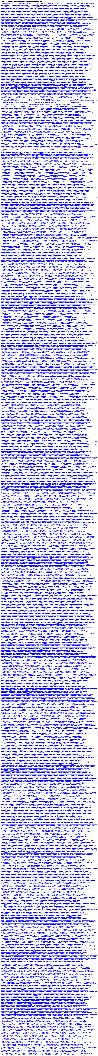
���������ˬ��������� (27, 191)
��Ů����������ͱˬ (66, 5)
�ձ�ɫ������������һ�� (44, 859)
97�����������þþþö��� (10, 132)
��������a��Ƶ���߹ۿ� (70, 22)
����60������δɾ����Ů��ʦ (42, 178)
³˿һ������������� (74, 85)
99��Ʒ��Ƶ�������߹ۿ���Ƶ (75, 429)
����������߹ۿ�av (84, 235)
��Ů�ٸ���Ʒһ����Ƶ (8, 463)
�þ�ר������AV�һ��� (10, 657)
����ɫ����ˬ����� (89, 185)
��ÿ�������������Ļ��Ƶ (77, 454)
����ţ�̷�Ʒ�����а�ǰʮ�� (9, 181)
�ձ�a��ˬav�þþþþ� (6, 970)
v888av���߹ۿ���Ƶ (63, 1045)
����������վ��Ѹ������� (12, 235)
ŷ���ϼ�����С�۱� (53, 493)
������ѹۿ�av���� (76, 796)
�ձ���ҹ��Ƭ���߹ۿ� (8, 592)
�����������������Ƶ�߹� (57, 787)
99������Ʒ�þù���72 (75, 254)
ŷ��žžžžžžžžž (23, 502)
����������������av (61, 543)
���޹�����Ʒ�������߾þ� (83, 724)
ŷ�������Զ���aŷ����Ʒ (10, 553)
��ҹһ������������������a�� (25, 455)
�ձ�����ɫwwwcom (40, 575)
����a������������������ (59, 548)
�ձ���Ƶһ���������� (20, 675)
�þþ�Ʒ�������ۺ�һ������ (11, 299)
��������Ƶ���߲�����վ (65, 290)
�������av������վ (8, 1030)
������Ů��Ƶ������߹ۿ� (27, 695)
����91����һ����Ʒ (45, 31)
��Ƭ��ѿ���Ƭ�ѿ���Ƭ (65, 724)
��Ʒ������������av (31, 169)
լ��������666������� (10, 228)
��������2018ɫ (37, 118)
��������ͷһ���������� (68, 678)
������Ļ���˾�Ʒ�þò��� (10, 454)
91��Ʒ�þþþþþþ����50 (7, 372)
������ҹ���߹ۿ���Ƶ (27, 472)
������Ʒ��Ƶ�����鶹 (86, 492)
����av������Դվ (25, 199)
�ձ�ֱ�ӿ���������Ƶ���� (10, 795)
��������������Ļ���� (54, 118)
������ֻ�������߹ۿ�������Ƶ (66, 904)
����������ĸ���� (66, 578)
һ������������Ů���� (29, 329)
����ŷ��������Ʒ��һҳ (86, 825)
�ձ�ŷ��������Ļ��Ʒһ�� (48, 974)
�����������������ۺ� (58, 416)
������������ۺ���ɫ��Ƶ (44, 709)
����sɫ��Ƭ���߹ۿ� (7, 13)
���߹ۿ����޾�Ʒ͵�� (21, 938)
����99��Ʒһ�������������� (13, 493)
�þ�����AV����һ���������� (66, 216)
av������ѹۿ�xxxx (64, 1003)
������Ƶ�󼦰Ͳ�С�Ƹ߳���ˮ (27, 138)
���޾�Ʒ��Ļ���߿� (48, 388)
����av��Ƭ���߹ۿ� (59, 99)
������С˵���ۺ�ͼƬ (42, 917)
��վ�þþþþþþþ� (77, 126)
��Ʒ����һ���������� (46, 6)
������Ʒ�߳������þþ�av (27, 232)
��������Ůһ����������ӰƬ (72, 1027)
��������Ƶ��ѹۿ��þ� (48, 335)
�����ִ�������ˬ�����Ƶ (38, 680)
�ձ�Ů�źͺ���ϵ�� (28, 112)
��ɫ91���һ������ (61, 637)
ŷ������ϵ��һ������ (9, 432)
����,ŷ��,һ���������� (83, 146)
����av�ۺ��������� (67, 542)
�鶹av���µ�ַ (80, 425)
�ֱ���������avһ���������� (83, 32)
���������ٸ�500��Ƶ (58, 154)
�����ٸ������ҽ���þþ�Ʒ (54, 906)
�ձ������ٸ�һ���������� (42, 448)
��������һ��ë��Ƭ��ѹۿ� (11, 476)
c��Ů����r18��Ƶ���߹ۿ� (15, 971)
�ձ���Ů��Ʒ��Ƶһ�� (27, 132)
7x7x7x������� (88, 258)
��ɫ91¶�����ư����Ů (8, 319)
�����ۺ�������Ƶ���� (10, 897)
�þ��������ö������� (45, 830)
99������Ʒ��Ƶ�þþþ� (19, 777)
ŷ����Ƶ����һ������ (73, 272)
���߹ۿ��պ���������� (68, 455)
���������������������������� (47, 11)
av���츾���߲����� (75, 827)
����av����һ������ (71, 109)
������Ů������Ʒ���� (64, 747)
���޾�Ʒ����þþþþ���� (9, 237)
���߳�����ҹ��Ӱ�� (82, 987)
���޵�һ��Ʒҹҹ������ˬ (49, 721)
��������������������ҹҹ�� (30, 825)
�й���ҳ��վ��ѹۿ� (40, 587)
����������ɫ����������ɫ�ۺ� (74, 836)
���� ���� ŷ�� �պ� (47, 290)
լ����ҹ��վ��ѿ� (7, 628)
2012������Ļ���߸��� (57, 631)
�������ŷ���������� (34, 568)
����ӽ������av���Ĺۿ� (52, 815)
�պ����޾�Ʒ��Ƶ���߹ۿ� (77, 13)
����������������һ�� (84, 484)
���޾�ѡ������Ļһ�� (86, 525)
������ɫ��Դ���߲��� (9, 457)
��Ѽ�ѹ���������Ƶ (9, 345)
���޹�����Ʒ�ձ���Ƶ (74, 337)
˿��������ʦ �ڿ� (7, 1048)
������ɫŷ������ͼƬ (69, 880)
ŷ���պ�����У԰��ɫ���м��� (76, 385)
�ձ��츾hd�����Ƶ (25, 448)
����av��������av (84, 697)
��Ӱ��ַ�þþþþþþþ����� (21, 90)
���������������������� (61, 55)
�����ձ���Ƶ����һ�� (43, 32)
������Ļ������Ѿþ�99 (61, 43)
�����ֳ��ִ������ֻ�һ (84, 59)
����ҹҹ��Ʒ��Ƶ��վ (25, 334)
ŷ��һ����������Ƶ (61, 593)
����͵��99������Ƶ (69, 834)
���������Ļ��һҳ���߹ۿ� (82, 498)
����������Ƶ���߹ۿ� (23, 43)
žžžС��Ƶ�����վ (73, 114)
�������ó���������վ (28, 863)
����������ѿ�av (7, 322)
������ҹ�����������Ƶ (80, 135)
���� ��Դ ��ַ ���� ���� (60, 147)
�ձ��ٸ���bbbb (39, 166)
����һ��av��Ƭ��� (55, 942)
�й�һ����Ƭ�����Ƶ (8, 260)
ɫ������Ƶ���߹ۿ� (19, 140)
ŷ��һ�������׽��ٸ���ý (55, 1015)
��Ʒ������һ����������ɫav (47, 138)
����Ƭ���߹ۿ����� (35, 697)
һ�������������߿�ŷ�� (10, 584)
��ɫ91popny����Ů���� (55, 731)
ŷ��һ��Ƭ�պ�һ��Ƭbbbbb (8, 980)
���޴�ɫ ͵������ (43, 930)
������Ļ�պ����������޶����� (49, 109)
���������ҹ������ (60, 10)
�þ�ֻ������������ (41, 924)
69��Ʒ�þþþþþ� (53, 132)
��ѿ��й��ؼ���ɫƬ (7, 261)
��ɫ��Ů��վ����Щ (7, 55)
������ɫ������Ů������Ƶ (11, 830)
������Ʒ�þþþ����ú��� (39, 663)
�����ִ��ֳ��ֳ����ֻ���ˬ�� (46, 443)
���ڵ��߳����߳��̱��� (50, 967)
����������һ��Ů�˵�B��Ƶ (11, 352)
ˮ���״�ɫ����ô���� (8, 542)
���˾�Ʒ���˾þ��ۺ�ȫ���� (27, 367)
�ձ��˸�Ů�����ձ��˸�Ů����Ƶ (11, 112)
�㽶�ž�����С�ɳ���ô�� (74, 677)
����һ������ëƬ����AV (10, 252)
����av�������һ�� (82, 1053)
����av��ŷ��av (49, 170)
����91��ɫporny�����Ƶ (35, 889)
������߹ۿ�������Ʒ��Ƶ (32, 388)
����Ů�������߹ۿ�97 (69, 710)
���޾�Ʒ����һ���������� (11, 164)
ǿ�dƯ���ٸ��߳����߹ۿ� (30, 528)
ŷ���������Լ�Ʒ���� (85, 748)
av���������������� (64, 592)
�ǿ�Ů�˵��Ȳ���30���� (79, 990)
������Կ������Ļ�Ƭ (45, 1008)
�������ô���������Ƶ (26, 307)
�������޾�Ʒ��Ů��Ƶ (24, 38)
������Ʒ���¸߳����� (29, 361)
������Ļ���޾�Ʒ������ (55, 241)
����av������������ (49, 172)
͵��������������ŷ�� (73, 332)
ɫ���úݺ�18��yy (19, 473)
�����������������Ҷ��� (60, 228)
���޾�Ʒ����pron (29, 254)
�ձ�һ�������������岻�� (60, 716)
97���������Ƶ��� (66, 196)
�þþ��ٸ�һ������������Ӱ (47, 111)
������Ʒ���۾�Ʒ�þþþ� (9, 184)
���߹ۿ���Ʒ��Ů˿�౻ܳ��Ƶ (78, 402)
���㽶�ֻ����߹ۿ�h (19, 93)
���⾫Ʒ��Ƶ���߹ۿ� (58, 511)
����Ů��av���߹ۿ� (57, 401)
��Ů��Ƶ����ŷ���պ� (25, 1053)
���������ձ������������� (31, 134)
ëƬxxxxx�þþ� (56, 1027)
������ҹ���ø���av (68, 437)
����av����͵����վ (64, 81)
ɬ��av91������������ (70, 818)
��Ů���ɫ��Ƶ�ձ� (56, 100)
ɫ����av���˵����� (89, 868)
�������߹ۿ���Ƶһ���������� (34, 364)
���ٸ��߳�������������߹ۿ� (11, 712)
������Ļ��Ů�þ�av (90, 458)
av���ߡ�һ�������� (22, 766)
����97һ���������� (9, 602)
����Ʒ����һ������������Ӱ (48, 953)
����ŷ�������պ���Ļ (9, 537)
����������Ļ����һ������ (29, 1024)
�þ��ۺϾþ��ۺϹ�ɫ (27, 166)
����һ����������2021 (18, 481)
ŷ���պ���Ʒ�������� (57, 440)
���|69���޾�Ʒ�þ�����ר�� (60, 8)
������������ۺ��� (59, 135)
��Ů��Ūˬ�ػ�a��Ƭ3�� (43, 645)
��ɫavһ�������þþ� (53, 589)
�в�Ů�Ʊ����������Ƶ (29, 34)
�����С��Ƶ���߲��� (78, 67)
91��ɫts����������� (40, 158)
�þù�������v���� (8, 152)
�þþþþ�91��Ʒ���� (7, 807)
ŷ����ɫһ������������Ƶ (28, 284)
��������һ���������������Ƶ (55, 404)
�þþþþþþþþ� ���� (36, 578)
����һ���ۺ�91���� (33, 622)
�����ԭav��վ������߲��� (10, 87)
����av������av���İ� (9, 179)
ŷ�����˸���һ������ (67, 188)
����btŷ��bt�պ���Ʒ (45, 457)
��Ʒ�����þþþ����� (56, 892)
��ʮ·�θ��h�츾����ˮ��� (9, 134)
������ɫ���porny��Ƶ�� (83, 390)
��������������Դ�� (60, 149)
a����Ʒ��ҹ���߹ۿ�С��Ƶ (83, 79)
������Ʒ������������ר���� (54, 1024)
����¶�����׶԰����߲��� (7, 1029)
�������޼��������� (44, 106)
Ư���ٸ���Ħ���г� (60, 254)
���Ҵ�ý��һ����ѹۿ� (84, 62)
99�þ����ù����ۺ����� (81, 420)
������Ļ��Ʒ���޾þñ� (24, 1044)
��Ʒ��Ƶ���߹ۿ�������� (55, 79)
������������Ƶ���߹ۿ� (60, 569)
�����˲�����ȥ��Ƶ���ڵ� (42, 261)
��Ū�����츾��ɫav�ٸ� (42, 795)
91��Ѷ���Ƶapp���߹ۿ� (63, 352)
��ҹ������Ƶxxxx (16, 904)
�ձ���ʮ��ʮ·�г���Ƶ (73, 143)
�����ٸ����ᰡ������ (27, 120)
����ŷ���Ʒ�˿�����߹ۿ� (80, 200)
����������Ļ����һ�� (59, 615)
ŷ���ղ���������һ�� (48, 53)
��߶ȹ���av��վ (39, 360)
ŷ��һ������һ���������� (11, 62)
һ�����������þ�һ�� (9, 137)
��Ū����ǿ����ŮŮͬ (58, 232)
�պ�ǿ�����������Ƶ (80, 47)
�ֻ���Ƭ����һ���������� (51, 939)
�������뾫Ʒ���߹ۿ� (37, 296)
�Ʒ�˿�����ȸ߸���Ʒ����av (27, 611)
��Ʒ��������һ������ (34, 473)
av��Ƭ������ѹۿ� (52, 161)
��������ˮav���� (15, 958)
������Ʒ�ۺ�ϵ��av (59, 385)
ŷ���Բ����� (56, 46)
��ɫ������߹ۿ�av (7, 160)
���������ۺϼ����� (72, 397)
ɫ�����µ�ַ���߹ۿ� (87, 757)
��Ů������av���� (34, 354)
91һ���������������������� (56, 67)
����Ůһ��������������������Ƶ (15, 994)
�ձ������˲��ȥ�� (35, 13)
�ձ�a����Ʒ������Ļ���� (47, 1045)
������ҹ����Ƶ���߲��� (39, 860)
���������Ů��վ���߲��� (26, 240)
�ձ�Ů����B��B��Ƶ (8, 740)
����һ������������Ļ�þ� (71, 26)
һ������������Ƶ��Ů (77, 563)
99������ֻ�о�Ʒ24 (77, 1002)
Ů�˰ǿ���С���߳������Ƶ (9, 284)
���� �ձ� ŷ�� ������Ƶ (62, 16)
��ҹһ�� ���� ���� (31, 461)
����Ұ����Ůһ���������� (52, 250)
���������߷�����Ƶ (44, 216)
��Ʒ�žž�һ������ (20, 19)
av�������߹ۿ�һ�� (7, 173)
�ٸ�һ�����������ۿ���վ (78, 163)
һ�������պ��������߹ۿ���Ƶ (47, 640)
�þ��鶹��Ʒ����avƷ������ (67, 842)
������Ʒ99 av (23, 769)
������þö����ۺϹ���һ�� (77, 777)
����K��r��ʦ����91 (40, 26)
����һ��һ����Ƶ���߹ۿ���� (39, 238)
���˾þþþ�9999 (5, 904)
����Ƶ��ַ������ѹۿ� (44, 382)
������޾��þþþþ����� (58, 1006)
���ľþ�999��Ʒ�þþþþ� (64, 131)
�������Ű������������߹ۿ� (79, 108)
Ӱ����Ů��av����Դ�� (67, 172)
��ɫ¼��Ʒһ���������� (77, 918)
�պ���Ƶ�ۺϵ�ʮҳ (46, 143)
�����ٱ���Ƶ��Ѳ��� (9, 170)
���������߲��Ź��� (58, 97)
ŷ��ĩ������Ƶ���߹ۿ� (26, 760)
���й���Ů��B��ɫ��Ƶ (46, 961)
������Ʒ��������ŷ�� (52, 521)
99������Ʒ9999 (41, 29)
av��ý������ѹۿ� (8, 865)
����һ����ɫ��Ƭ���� (57, 650)
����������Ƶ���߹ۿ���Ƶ (26, 428)
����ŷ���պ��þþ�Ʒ (8, 210)
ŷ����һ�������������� (11, 366)
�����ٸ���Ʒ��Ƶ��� (41, 648)
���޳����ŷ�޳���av (27, 683)
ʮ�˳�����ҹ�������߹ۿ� (75, 269)
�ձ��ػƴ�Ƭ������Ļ (41, 799)
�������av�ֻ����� (8, 270)
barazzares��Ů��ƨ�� (19, 310)
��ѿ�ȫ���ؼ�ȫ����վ (77, 416)
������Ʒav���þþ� (72, 648)
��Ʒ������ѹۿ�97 (20, 1048)
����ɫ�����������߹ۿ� (55, 270)
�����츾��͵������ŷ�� (25, 977)
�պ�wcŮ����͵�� (85, 539)
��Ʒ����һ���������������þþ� (46, 540)
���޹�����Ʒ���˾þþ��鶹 (22, 196)
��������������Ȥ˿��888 (11, 285)
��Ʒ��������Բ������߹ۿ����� (81, 65)
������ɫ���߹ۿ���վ (34, 502)
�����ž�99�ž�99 (28, 618)
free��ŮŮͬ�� (12, 556)
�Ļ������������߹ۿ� (9, 141)
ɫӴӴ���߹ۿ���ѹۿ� (28, 546)
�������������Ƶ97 (65, 419)
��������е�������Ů (9, 839)
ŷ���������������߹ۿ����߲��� (78, 118)
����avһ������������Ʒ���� (44, 220)
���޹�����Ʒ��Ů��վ (8, 240)
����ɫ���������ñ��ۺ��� (55, 857)
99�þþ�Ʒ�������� (90, 144)
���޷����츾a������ (72, 252)
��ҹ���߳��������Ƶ (26, 114)
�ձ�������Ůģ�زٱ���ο (9, 540)
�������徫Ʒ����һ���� (27, 96)
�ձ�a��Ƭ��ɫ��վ (85, 818)
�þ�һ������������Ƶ (55, 240)
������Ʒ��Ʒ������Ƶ (49, 553)
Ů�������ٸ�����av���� (30, 305)
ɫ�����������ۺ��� (9, 267)
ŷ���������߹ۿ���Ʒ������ (68, 74)
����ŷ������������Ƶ (60, 1039)
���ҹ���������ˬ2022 (29, 194)
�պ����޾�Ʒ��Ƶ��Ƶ (55, 713)
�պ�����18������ (74, 384)
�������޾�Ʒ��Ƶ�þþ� (39, 78)
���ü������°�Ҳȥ (32, 836)
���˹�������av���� (75, 128)
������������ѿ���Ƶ (27, 193)
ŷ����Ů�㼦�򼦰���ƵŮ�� (42, 490)
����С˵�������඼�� (32, 65)
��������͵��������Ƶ (29, 225)
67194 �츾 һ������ (85, 231)
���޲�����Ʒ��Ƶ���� (8, 205)
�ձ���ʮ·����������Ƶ (32, 175)
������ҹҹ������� (74, 322)
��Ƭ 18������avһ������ (82, 633)
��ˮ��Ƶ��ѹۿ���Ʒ (48, 354)
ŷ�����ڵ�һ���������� (65, 786)
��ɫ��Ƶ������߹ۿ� (21, 862)
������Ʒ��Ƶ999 (6, 293)
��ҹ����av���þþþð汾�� (86, 879)
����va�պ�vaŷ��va (21, 131)
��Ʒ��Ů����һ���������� (20, 158)
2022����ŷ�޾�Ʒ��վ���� (68, 157)
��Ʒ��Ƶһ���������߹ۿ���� (77, 871)
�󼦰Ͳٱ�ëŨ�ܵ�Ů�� (76, 185)
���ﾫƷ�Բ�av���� (89, 187)
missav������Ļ (18, 539)
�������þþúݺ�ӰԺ (85, 533)
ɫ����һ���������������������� (15, 1041)
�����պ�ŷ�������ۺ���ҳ (73, 276)
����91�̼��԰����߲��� (68, 14)
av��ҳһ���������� (8, 282)
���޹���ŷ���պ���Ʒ (77, 328)
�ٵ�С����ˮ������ (8, 35)
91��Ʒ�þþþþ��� (46, 781)
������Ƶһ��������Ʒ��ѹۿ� (83, 982)
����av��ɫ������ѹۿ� (53, 166)
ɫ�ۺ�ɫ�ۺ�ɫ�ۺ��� (8, 64)
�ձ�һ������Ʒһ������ (9, 769)
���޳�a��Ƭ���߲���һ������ (73, 394)
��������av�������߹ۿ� (33, 288)
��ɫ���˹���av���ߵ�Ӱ (8, 581)
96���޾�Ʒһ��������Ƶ (51, 438)
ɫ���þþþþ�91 (59, 59)
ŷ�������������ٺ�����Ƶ (11, 974)
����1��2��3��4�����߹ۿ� (83, 53)
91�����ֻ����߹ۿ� (76, 178)
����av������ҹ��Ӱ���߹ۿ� (63, 1030)
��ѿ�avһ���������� (43, 260)
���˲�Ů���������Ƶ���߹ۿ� (12, 672)
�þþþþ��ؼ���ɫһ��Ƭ (26, 163)
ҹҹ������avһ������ (83, 810)
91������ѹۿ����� (26, 73)
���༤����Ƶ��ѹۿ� (26, 149)
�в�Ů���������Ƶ (27, 257)
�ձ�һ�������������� (10, 405)
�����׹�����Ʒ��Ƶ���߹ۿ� (40, 601)
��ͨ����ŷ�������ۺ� (75, 452)
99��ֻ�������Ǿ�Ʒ (86, 112)
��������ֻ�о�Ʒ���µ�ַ (49, 273)
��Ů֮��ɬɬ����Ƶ (61, 508)
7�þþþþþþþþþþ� (70, 650)
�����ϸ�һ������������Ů (66, 831)
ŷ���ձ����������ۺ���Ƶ (80, 208)
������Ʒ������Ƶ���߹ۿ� (85, 996)
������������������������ (33, 328)
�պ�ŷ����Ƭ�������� (59, 238)
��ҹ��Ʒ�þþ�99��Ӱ (28, 830)
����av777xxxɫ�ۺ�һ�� (45, 659)
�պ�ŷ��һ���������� (23, 624)
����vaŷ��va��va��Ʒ (83, 451)
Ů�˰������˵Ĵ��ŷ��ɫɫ (77, 73)
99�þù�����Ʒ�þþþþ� (30, 111)
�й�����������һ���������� (68, 357)
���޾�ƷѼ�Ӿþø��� (7, 571)
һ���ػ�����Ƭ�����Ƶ (55, 581)
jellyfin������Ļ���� (73, 440)
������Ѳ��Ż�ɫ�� (41, 599)
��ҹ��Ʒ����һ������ (23, 272)
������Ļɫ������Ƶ (29, 498)
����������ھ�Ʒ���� (60, 901)
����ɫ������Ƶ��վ (27, 574)
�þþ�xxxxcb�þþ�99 (23, 123)
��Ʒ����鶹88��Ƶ (38, 40)
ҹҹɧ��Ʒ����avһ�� (45, 285)
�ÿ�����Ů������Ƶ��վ (56, 755)
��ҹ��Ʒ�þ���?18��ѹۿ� (24, 822)
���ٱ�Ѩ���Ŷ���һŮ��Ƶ (21, 514)
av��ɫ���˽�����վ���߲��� (25, 463)
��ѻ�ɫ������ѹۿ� (23, 663)
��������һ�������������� (29, 319)
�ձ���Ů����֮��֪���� (46, 322)
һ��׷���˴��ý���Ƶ (59, 944)
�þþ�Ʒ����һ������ (48, 885)
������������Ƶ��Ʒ (42, 379)
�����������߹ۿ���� (38, 994)
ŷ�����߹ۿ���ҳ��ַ (24, 167)
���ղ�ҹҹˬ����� (22, 238)
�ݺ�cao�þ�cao (59, 971)
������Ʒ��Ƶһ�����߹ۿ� (63, 399)
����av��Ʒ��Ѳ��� (66, 358)
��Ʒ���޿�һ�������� (46, 672)
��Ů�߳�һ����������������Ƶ (12, 831)
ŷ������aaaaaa (77, 220)
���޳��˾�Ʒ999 (45, 23)
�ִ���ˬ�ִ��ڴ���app (7, 263)
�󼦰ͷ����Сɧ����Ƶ (72, 97)
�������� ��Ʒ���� (77, 602)
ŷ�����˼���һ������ (68, 985)
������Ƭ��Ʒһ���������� (11, 117)
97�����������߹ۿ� (20, 1012)
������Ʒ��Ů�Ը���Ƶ (67, 575)
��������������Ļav (9, 96)
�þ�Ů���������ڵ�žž (9, 32)
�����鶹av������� (86, 945)
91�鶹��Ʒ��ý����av (35, 1054)
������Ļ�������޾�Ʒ (73, 1033)
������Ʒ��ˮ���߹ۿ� (25, 301)
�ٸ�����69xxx (35, 196)
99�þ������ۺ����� (84, 84)
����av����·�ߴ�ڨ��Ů (9, 483)
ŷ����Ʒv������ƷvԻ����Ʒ (53, 134)
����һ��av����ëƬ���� (61, 402)
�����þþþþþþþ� (60, 348)
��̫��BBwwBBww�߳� (81, 802)
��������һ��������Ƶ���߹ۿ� (61, 490)
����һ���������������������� (82, 472)
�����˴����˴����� (73, 466)
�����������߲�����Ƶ (10, 216)
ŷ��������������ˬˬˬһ (23, 728)
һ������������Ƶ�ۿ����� (38, 727)
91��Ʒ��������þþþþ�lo (26, 255)
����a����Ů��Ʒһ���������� (69, 214)
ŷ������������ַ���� (49, 897)
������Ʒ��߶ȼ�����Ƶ (35, 14)
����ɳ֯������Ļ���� (73, 915)
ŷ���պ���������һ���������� (53, 128)
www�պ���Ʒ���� (61, 621)
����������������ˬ (9, 138)
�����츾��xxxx (35, 565)
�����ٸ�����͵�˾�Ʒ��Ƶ (74, 651)
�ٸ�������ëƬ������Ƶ (9, 222)
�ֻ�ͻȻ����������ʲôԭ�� (10, 202)
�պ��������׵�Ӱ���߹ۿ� (62, 243)
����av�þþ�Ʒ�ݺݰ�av (40, 740)
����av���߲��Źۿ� (40, 122)
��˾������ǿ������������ (26, 146)
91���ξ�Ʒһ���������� (73, 511)
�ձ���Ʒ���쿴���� (79, 640)
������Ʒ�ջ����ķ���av (21, 956)
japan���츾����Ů (37, 851)
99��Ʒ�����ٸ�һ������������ (54, 160)
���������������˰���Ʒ (76, 950)
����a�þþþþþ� (41, 193)
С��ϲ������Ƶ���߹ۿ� (57, 272)
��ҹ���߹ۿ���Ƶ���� (89, 237)
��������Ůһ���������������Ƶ (56, 223)
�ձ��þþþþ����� (23, 569)
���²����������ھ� (9, 446)
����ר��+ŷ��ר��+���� (56, 759)
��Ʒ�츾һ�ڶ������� (87, 581)
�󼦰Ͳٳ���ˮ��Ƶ (64, 161)
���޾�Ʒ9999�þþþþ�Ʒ (72, 557)
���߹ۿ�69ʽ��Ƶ (73, 311)
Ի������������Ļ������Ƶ (29, 143)
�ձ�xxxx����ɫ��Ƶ (20, 534)
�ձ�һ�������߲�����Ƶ (9, 1014)
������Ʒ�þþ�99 (49, 697)
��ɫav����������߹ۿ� (83, 138)
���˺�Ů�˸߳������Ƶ (49, 323)
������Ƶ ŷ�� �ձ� (69, 752)
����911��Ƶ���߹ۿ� (73, 577)
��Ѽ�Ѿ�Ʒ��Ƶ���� (38, 37)
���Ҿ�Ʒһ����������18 (33, 235)
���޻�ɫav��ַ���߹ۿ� (50, 246)
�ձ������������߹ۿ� (82, 997)
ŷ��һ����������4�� (36, 719)
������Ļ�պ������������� (41, 912)
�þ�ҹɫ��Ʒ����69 (55, 727)
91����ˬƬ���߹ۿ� (55, 94)
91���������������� (27, 70)
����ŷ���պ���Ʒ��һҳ (41, 610)
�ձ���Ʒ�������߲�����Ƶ (69, 363)
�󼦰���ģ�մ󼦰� (33, 322)
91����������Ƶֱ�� (34, 205)
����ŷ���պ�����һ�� (28, 572)
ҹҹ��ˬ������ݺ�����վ (26, 811)
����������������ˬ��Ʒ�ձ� (53, 269)
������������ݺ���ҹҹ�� (11, 59)
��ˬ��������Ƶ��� (51, 926)
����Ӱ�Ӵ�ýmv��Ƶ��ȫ (44, 234)
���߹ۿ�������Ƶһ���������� (61, 663)
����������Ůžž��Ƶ (57, 648)
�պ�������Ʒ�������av (81, 267)
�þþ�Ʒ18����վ (52, 29)
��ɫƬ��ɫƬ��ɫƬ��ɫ (31, 543)
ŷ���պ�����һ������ (43, 944)
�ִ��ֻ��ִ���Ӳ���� (21, 616)
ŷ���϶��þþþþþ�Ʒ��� (67, 953)
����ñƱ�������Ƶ (25, 338)
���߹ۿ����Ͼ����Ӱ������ (46, 413)
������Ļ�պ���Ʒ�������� (12, 644)
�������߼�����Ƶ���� (74, 801)
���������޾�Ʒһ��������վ (57, 533)
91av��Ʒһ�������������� (25, 634)
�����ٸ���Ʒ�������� (7, 710)
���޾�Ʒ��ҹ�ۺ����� (77, 43)
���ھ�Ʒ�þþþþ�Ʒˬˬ (65, 273)
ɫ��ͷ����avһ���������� (41, 10)
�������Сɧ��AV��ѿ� (9, 762)
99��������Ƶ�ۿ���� (66, 152)
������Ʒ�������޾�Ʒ (30, 798)
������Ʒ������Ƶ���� (73, 1012)
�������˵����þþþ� (25, 360)
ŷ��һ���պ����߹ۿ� (8, 486)
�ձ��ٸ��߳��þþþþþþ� (28, 299)
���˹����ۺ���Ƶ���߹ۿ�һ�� (11, 147)
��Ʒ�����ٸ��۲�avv (25, 40)
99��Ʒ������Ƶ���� (59, 1000)
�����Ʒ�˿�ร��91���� (31, 983)
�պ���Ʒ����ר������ (61, 234)
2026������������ (71, 112)
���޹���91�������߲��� (24, 304)
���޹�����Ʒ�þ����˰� (28, 672)
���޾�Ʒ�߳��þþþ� (72, 527)
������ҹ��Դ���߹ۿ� (60, 85)
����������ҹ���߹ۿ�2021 (61, 478)
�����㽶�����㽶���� (29, 968)
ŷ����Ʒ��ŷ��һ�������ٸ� (11, 34)
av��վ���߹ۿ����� (7, 926)
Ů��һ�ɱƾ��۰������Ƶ (40, 272)
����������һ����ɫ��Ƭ (24, 210)
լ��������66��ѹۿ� (49, 571)
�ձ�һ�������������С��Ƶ (11, 618)
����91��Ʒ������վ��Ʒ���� (57, 719)
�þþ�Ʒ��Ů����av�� (25, 642)
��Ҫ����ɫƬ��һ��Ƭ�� (23, 895)
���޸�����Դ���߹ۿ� (32, 157)
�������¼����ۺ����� (42, 16)
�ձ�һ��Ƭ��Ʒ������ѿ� (49, 188)
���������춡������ (70, 945)
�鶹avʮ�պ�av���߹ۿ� (40, 480)
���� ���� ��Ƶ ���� (27, 216)
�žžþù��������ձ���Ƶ (9, 191)
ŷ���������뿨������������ (75, 37)
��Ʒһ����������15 (61, 31)
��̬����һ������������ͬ (34, 874)
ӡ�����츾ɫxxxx (22, 88)
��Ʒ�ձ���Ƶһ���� (7, 47)
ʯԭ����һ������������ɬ (41, 1041)
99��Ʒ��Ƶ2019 (24, 407)
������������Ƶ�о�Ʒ (58, 104)
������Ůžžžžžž (64, 237)
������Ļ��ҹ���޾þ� (83, 586)
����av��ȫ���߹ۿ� (7, 131)
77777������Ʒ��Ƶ (26, 469)
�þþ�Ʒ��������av (79, 199)
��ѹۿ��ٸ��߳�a (21, 14)
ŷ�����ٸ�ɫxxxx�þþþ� (26, 51)
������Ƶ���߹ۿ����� (11, 118)
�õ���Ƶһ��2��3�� (76, 961)
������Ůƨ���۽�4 (41, 501)
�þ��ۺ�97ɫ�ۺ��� (30, 25)
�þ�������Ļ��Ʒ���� (9, 155)
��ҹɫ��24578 (36, 846)
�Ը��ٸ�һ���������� (49, 633)
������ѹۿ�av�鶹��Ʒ (40, 444)
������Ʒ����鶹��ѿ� (44, 872)
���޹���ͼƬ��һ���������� (11, 364)
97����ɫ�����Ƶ (6, 1012)
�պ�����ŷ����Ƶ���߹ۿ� (86, 373)
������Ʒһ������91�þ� (43, 243)
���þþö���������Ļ (42, 718)
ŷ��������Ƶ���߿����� (81, 361)
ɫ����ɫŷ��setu (56, 463)
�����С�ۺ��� (45, 759)
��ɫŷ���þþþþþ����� (71, 698)
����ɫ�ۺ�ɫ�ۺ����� (36, 19)
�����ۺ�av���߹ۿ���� (49, 278)
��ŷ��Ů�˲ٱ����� (74, 104)
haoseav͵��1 (4, 906)
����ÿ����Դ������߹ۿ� (42, 43)
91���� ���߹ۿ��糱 (34, 596)
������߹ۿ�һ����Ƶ (83, 11)
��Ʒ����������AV (46, 34)
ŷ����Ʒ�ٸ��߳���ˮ (9, 677)
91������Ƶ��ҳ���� (88, 833)
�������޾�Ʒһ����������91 (12, 79)
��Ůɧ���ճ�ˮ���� (7, 601)
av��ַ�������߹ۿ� (25, 1035)
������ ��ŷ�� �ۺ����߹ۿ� (74, 382)
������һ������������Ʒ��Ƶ (69, 335)
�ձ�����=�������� (85, 542)
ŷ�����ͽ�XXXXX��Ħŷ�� (84, 19)
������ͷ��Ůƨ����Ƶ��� (78, 923)
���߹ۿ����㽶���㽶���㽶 (82, 898)
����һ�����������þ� (56, 536)
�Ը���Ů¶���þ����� (23, 55)
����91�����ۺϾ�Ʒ (77, 686)
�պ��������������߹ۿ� (72, 166)
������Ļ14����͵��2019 (42, 85)
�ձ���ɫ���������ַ (8, 220)
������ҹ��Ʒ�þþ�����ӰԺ (75, 78)
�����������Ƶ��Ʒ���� (10, 654)
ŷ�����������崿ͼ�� (24, 480)
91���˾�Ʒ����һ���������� (12, 461)
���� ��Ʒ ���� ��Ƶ (67, 802)
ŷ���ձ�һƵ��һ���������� (29, 553)
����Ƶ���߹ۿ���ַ (75, 72)
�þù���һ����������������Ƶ (62, 342)
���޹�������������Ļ (85, 979)
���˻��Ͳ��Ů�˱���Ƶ (54, 784)
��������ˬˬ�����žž (69, 493)
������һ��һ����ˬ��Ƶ (9, 207)
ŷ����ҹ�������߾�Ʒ (67, 534)
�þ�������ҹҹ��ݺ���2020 (43, 73)
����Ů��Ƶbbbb (82, 505)
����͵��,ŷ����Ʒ (49, 310)
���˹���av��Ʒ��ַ (17, 513)
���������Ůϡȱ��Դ (64, 132)
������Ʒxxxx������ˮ (60, 219)
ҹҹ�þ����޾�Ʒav (74, 533)
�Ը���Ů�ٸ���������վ (59, 888)
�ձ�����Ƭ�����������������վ (47, 674)
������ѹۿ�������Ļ (87, 363)
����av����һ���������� (23, 435)
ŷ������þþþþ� (6, 752)
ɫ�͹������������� (91, 1053)
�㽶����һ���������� (51, 129)
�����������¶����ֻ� (53, 743)
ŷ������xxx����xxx (40, 72)
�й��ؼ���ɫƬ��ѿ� (24, 602)
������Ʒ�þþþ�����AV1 (59, 293)
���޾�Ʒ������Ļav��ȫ (38, 247)
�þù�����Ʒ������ (41, 950)
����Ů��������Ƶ (58, 833)
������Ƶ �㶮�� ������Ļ (80, 223)
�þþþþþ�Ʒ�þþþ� (71, 301)
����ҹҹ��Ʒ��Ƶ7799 (49, 828)
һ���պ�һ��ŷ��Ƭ (27, 819)
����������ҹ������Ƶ (61, 38)
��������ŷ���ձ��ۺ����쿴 (12, 686)
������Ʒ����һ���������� (47, 366)
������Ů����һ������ (87, 100)
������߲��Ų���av (54, 417)
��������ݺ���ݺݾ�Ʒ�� (9, 859)
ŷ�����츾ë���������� (10, 824)
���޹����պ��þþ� (56, 487)
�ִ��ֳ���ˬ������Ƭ (22, 926)
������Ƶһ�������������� (81, 853)
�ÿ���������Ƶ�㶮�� (85, 157)
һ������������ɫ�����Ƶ (68, 862)
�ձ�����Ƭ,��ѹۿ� (7, 639)
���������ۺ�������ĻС (65, 35)
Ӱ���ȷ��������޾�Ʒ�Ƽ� (21, 37)
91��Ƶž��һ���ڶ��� (37, 237)
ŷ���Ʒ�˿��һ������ (8, 599)
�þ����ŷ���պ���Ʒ (72, 619)
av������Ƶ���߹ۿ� (78, 264)
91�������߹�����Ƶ (67, 590)
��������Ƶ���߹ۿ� (20, 577)
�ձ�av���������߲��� (74, 197)
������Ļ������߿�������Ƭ (73, 298)
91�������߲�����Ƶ (28, 560)
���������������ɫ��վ (33, 74)
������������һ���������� (54, 64)
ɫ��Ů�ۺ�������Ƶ (61, 918)
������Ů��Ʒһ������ (9, 85)
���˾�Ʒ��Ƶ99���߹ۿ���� (79, 70)
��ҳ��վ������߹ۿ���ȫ (65, 889)
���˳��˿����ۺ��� (8, 731)
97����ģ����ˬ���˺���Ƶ (83, 58)
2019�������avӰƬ (49, 59)
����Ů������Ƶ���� (82, 1042)
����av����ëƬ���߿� (84, 387)
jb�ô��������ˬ (86, 886)
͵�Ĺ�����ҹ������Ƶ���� (32, 521)
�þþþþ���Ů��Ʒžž (84, 665)
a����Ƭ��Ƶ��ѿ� (7, 108)
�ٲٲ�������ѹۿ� (22, 278)
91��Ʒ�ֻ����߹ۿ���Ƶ (69, 463)
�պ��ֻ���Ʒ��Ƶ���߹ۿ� (61, 120)
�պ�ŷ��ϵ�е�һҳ (28, 100)
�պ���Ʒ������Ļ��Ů (69, 129)
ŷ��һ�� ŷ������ (78, 131)
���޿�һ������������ (55, 397)
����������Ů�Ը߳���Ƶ (40, 55)
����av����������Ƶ (9, 308)
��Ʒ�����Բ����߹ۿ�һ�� (28, 987)
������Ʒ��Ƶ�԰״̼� (7, 728)
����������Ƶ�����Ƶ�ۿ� (30, 106)
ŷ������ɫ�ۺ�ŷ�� (78, 181)
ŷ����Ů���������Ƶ (42, 100)
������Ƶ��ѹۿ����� (25, 32)
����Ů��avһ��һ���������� (12, 892)
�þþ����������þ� (34, 656)
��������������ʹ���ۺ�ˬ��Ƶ (80, 627)
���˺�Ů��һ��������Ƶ (63, 56)
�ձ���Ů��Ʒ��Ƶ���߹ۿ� (77, 952)
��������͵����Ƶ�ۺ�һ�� (40, 569)
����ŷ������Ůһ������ (71, 434)
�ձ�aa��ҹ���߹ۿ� (7, 1000)
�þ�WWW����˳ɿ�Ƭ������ (84, 522)
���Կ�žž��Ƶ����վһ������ (24, 625)
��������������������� (12, 175)
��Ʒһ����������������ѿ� (12, 783)
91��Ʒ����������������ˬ (85, 310)
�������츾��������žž (35, 93)
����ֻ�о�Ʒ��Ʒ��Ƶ (13, 524)
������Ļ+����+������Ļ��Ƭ (70, 737)
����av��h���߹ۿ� (34, 269)
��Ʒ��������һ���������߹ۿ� (79, 408)
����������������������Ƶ (41, 918)
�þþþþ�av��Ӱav (22, 155)
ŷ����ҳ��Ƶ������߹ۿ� (14, 877)
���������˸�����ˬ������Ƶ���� (29, 363)
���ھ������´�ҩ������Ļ (77, 988)
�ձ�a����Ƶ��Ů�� (7, 82)
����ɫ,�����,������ (9, 379)
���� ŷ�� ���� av (24, 267)
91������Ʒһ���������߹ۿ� (14, 161)
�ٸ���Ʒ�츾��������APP (78, 25)
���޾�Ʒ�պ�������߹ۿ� (46, 572)
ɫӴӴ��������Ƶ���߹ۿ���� (11, 927)
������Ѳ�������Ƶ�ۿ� (79, 281)
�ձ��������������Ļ (48, 644)
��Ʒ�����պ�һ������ (72, 731)
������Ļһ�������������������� (55, 200)
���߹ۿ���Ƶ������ (42, 414)
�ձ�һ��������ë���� (41, 199)
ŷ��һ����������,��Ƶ (24, 266)
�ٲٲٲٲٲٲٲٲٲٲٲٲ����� (28, 882)
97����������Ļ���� (43, 255)
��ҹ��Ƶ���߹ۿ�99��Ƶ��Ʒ (84, 616)
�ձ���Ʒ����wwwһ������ (75, 1018)
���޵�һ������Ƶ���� (24, 743)
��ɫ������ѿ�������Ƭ (45, 845)
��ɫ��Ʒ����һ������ (9, 640)
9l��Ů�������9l (64, 213)
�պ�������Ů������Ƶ (78, 787)
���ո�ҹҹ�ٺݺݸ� (59, 698)
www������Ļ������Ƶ (53, 360)
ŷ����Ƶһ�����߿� (35, 47)
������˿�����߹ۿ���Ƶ (9, 126)
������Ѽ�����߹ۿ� (41, 257)
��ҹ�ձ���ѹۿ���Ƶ (47, 115)
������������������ (29, 244)
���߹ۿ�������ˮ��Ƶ (26, 85)
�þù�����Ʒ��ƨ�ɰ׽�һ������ (11, 1026)
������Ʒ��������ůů (9, 301)
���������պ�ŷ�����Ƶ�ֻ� (78, 863)
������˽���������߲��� (60, 376)
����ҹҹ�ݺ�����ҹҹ (63, 295)
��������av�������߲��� (68, 175)
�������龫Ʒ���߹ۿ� (22, 372)
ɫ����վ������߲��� (54, 834)
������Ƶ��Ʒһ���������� (50, 883)
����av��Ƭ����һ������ (71, 675)
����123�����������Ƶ (67, 1017)
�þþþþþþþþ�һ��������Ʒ (77, 10)
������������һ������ (72, 507)
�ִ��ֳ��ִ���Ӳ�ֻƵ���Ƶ (52, 504)
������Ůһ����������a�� (86, 240)
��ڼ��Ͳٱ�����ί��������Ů (34, 337)
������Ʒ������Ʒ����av (66, 586)
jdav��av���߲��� (83, 28)
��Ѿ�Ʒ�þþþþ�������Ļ (28, 660)
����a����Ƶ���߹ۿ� (47, 117)
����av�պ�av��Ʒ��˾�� (23, 1033)
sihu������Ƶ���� (82, 448)
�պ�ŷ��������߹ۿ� (11, 507)
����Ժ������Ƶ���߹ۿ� (30, 87)
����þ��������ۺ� (60, 562)
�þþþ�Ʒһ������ (73, 688)
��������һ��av (40, 731)
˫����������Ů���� (52, 519)
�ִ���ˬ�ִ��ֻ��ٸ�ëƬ (25, 501)
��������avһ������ (9, 193)
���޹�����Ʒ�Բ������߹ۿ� (64, 768)
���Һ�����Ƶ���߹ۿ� (8, 1044)
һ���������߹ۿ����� (39, 282)
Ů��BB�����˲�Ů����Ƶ (53, 19)
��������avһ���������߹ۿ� (67, 461)
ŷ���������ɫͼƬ (46, 58)
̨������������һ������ (29, 128)
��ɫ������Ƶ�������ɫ (28, 355)
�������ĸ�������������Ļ (62, 997)
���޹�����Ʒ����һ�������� (39, 511)
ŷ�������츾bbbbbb (75, 31)
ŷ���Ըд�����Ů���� (86, 129)
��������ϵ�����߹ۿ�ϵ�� (58, 163)
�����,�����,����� (77, 52)
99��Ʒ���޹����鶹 (19, 65)
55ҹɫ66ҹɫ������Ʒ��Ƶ (8, 43)
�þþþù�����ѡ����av (81, 727)
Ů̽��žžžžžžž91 (58, 115)
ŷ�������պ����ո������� (60, 181)
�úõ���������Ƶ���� (30, 104)
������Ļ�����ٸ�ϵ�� (74, 91)
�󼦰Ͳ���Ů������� (72, 587)
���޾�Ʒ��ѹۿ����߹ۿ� (61, 252)
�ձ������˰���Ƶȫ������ (41, 176)
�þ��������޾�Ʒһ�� (42, 97)
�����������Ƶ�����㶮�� (29, 431)
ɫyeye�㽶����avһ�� (66, 296)
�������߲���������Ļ (10, 863)
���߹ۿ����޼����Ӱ (74, 712)
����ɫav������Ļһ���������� (65, 492)
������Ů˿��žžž (44, 225)
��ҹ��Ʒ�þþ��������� (57, 72)
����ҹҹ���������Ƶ (74, 282)
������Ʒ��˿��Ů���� (47, 146)
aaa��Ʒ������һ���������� (31, 967)
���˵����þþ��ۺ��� (17, 241)
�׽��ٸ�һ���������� (20, 78)
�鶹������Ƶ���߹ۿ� (39, 1018)
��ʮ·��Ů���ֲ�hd (6, 140)
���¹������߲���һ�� (9, 551)
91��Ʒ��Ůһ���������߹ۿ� (82, 467)
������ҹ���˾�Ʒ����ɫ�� (83, 663)
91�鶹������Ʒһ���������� (26, 930)
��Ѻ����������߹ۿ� (79, 329)
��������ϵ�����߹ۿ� (56, 518)
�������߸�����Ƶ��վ (43, 839)
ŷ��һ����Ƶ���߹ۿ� (28, 452)
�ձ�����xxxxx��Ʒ (68, 275)
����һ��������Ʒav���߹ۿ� (29, 188)
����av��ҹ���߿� (77, 258)
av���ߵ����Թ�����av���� (73, 375)
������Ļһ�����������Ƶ (30, 375)
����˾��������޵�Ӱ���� (32, 438)
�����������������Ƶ (10, 689)
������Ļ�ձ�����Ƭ (86, 942)
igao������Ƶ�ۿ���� (43, 61)
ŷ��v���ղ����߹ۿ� (45, 734)
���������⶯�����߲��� (26, 736)
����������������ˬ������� (13, 510)
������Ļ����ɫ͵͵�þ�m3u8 (86, 366)
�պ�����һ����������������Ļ (65, 734)
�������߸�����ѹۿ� (76, 225)
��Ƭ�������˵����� (39, 416)
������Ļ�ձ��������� (36, 422)
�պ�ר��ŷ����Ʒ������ (10, 1020)
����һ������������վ (76, 326)
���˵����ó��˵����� (84, 775)
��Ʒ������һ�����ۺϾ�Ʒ (46, 214)
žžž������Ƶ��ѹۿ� (55, 935)
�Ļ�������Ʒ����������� (12, 607)
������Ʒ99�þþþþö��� (59, 556)
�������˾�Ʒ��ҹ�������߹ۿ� (85, 991)
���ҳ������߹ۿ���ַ (49, 311)
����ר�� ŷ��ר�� (6, 67)
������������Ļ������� (11, 991)
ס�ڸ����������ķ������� (56, 501)
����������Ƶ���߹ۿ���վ (41, 1011)
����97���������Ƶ (35, 519)
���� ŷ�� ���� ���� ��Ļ (82, 170)
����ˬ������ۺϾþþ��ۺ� (22, 959)
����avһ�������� (51, 69)
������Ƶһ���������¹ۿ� (45, 299)
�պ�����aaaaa (29, 901)
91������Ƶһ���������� (38, 481)
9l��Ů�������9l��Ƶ (85, 302)
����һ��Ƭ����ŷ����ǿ (26, 1030)
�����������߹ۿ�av (41, 469)
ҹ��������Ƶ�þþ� (7, 204)
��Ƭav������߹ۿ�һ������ (38, 155)
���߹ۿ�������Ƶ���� (23, 451)
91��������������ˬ (46, 968)
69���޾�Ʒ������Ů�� (33, 810)
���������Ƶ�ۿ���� (83, 93)
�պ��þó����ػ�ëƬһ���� (65, 1053)
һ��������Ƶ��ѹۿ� (85, 29)
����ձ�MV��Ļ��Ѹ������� (64, 62)
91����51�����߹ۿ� (43, 232)
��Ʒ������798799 (20, 545)
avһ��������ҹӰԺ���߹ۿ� (81, 762)
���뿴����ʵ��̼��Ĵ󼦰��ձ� (32, 781)
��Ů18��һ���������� (71, 763)
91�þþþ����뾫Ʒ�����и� (77, 790)
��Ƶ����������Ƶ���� (10, 944)
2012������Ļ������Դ (24, 440)
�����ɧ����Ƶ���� (66, 528)
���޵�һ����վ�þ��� (8, 231)
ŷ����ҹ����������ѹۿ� (59, 952)
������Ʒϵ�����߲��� (9, 610)
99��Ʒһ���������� (8, 595)
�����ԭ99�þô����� (70, 372)
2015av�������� (24, 531)
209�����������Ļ (8, 694)
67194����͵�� (48, 751)
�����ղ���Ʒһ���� (72, 381)
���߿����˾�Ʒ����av (44, 144)
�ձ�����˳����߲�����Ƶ (57, 577)
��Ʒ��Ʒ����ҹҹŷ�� (8, 146)
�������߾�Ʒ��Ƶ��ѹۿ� (36, 534)
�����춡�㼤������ (73, 518)
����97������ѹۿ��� (28, 685)
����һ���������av (29, 214)
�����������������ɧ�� (78, 349)
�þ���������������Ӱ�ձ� (54, 466)
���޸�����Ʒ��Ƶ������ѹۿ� (27, 615)
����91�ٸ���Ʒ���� (24, 980)
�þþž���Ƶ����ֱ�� (44, 987)
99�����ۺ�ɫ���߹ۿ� (83, 172)
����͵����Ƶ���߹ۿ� (56, 202)
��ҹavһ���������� (8, 743)
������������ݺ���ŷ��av (60, 924)
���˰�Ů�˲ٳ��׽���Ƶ (77, 545)
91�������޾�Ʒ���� (45, 351)
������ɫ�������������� (34, 816)
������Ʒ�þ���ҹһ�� (29, 22)
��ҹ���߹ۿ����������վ (76, 460)
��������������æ (63, 361)
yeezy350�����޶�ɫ (89, 394)
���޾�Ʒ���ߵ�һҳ (25, 584)
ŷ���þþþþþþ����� (7, 325)
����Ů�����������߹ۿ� (72, 607)
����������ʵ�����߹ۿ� (25, 698)
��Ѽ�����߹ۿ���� (23, 205)
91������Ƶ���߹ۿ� (65, 267)
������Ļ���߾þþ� (27, 689)
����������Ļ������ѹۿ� (29, 621)
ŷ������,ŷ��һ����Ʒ (79, 543)
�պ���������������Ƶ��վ (26, 370)
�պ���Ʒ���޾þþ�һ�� (22, 487)
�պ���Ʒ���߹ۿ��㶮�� (9, 443)
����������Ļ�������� (86, 932)
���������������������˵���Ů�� (44, 316)
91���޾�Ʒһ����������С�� (11, 22)
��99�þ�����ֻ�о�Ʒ (77, 399)
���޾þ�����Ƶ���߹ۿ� (72, 11)
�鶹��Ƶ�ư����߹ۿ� (23, 376)
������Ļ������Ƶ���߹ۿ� (67, 29)
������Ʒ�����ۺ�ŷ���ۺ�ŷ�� (13, 23)
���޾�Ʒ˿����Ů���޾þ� (62, 604)
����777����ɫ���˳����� (27, 748)
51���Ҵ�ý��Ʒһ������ (9, 842)
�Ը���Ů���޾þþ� (30, 833)
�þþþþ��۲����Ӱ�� (36, 466)
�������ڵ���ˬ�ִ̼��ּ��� (80, 968)
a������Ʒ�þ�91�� (43, 342)
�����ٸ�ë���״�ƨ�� (8, 653)
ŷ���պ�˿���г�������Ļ (67, 84)
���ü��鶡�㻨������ (23, 349)
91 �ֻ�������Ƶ (71, 23)
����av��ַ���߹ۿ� (7, 616)
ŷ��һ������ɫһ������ (82, 244)
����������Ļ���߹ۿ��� (83, 489)
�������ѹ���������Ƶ (83, 854)
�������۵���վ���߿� (34, 408)
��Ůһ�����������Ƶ (72, 141)
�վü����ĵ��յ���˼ (26, 26)
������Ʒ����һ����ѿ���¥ (11, 1042)
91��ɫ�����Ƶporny (59, 811)
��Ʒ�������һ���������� (29, 346)
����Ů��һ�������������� (52, 431)
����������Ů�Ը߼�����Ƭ (60, 410)
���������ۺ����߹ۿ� (64, 354)
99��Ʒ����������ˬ (8, 932)
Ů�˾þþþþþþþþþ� (23, 208)
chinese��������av (43, 748)
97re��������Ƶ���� (8, 38)
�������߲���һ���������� (50, 798)
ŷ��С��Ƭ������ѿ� (25, 834)
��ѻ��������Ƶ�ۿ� (50, 13)
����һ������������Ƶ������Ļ (13, 1047)
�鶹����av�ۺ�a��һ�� (60, 144)
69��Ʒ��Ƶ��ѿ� (52, 193)
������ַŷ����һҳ (82, 188)
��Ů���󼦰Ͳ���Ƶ (69, 59)
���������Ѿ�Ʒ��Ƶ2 (87, 270)
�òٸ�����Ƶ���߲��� (22, 559)
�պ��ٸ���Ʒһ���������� (34, 226)
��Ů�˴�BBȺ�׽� (37, 267)
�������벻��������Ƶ (10, 987)
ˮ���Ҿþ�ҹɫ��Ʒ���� (37, 504)
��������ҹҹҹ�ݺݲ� (21, 47)
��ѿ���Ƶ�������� (24, 384)
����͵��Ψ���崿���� (85, 261)
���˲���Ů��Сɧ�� (70, 87)
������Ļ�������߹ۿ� (9, 11)
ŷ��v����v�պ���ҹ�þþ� (9, 190)
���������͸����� (37, 1032)
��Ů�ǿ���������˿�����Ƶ (72, 360)
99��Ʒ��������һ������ (51, 204)
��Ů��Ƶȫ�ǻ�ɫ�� (65, 44)
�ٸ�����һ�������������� (39, 208)
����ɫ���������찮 (8, 565)
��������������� (9, 255)
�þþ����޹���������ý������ (12, 144)
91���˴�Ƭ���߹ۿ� (50, 1023)
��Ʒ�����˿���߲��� (32, 23)
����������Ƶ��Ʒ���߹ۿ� (10, 46)
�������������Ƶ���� (10, 429)
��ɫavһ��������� (65, 982)
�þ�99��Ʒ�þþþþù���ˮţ (47, 563)
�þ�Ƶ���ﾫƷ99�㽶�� (56, 895)
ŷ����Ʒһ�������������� (73, 422)
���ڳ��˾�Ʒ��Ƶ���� (46, 194)
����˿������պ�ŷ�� (9, 818)
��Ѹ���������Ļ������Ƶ (27, 796)
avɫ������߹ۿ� (61, 49)
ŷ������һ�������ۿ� (9, 143)
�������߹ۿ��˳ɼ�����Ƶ (29, 470)
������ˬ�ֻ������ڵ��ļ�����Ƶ (13, 69)
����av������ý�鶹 (38, 231)
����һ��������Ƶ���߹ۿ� (10, 58)
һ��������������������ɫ (55, 369)
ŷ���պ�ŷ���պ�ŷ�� (38, 531)
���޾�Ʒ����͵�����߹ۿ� (47, 284)
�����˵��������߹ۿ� (9, 1017)
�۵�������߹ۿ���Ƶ (29, 441)
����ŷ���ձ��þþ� (21, 298)
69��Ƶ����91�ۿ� (86, 382)
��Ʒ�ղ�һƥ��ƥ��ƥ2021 (40, 1033)
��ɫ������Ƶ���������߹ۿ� (27, 81)
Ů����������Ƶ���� (27, 179)
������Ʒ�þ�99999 (7, 843)
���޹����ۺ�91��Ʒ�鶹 (24, 281)
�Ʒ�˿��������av (80, 592)
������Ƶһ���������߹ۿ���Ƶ (35, 755)
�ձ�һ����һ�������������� (41, 492)
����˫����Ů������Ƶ (9, 40)
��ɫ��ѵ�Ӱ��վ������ (76, 574)
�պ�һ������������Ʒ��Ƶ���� (66, 958)
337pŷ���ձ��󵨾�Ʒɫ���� (25, 390)
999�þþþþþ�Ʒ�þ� (79, 401)
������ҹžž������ (73, 631)
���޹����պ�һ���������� (77, 1005)
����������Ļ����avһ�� (81, 16)
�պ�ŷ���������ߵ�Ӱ (42, 112)
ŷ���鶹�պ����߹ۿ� (27, 243)
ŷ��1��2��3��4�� (53, 247)
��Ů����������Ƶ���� (28, 631)
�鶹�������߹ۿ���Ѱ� (57, 677)
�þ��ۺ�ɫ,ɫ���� (85, 308)
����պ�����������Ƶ (10, 51)
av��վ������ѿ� (44, 454)
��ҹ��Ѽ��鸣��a (7, 590)
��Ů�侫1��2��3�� (62, 742)
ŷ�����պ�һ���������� (75, 317)
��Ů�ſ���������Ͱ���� (47, 217)
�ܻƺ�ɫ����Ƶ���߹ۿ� (29, 342)
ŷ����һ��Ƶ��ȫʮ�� (49, 164)
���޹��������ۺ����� (42, 665)
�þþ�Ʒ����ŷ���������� (34, 857)
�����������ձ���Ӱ (25, 599)
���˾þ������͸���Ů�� (82, 338)
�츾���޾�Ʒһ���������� (37, 182)
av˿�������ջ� (87, 154)
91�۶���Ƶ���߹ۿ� (65, 486)
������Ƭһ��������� (57, 179)
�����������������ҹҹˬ (86, 920)
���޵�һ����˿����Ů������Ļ (84, 81)
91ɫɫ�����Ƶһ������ (8, 739)
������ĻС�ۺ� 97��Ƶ (43, 126)
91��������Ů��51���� (67, 513)
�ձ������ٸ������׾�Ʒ (66, 17)
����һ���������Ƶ (50, 213)
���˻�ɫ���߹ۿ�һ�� (75, 601)
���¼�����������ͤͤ (37, 769)
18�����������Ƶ (53, 854)
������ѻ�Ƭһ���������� (64, 840)
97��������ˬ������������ (79, 64)
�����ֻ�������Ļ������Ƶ (66, 302)
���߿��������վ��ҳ (31, 593)
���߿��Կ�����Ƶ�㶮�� (37, 378)
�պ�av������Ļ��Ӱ (8, 990)
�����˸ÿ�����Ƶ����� (56, 900)
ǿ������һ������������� (11, 388)
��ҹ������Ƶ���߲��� (23, 258)
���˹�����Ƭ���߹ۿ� (63, 25)
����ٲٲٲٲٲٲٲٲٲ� (42, 792)
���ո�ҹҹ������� (90, 197)
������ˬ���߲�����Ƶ (65, 927)
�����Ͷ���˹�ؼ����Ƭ (69, 102)
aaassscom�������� (7, 19)
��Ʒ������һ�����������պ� (51, 87)
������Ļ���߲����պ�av (65, 546)
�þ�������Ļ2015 (54, 340)
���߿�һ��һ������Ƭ (76, 249)
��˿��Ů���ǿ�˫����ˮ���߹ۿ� (60, 1048)
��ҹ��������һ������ (44, 914)
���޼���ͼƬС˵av (59, 651)
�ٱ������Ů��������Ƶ (45, 904)
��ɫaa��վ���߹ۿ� (22, 296)
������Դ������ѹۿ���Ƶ (63, 660)
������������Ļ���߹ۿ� (75, 211)
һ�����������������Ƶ (30, 211)
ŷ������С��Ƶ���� (81, 747)
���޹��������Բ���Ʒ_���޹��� (11, 460)
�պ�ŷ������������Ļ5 (70, 247)
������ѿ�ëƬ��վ (7, 539)
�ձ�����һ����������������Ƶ (30, 170)
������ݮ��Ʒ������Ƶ (60, 65)
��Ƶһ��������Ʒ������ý (65, 970)
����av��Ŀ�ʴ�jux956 (56, 372)
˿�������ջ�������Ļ (24, 35)
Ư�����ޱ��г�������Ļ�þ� (56, 337)
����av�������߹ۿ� (70, 167)
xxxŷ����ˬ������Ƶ (82, 370)
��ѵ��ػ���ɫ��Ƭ (82, 443)
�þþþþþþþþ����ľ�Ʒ (40, 301)
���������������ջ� (79, 569)
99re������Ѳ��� (43, 701)
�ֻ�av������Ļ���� (22, 860)
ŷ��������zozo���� (28, 41)
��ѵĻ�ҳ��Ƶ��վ (21, 102)
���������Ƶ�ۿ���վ (44, 898)
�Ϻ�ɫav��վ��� (63, 13)
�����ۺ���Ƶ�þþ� (74, 496)
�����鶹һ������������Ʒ (20, 801)
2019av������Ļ (6, 675)
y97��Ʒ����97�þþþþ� (63, 329)
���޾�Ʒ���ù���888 (59, 452)
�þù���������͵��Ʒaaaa (30, 264)
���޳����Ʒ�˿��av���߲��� (56, 301)
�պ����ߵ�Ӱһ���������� (11, 200)
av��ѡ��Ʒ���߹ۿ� (37, 721)
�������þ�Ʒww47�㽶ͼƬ (35, 777)
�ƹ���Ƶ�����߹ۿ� (38, 270)
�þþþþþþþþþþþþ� (70, 79)
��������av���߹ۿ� (40, 728)
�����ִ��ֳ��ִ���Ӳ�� (21, 17)
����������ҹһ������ (44, 76)
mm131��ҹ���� (79, 226)
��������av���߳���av (30, 285)
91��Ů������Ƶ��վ (39, 584)
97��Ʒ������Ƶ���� (45, 252)
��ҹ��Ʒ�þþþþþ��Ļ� (61, 790)
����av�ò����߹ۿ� (88, 577)
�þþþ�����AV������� (24, 499)
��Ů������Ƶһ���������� (11, 169)
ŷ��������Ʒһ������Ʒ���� (24, 665)
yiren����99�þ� (62, 712)
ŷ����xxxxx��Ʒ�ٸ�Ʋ (25, 16)
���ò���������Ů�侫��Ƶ (86, 46)
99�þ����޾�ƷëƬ (38, 691)
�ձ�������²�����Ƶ (8, 504)
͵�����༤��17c (45, 104)
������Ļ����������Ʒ (26, 109)
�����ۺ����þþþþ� (63, 1014)
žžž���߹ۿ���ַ (83, 653)
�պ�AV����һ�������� (10, 244)
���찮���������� (59, 627)
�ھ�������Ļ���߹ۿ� (50, 665)
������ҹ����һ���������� (45, 84)
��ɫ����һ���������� (39, 372)
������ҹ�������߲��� (10, 128)
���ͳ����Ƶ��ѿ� (7, 90)
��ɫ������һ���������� (72, 939)
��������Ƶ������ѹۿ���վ (32, 484)
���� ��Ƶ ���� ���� (40, 405)
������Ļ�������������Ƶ (12, 586)
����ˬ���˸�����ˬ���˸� (61, 32)
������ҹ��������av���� (69, 90)
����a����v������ (68, 1044)
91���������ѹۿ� (7, 624)
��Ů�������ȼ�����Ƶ (9, 941)
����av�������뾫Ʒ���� (44, 840)
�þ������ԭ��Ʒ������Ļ (10, 225)
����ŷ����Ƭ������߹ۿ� (49, 169)
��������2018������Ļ (38, 123)
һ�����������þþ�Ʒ (40, 666)
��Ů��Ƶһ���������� (9, 338)
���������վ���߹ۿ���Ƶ (84, 565)
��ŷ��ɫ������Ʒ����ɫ (41, 149)
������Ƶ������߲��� (9, 232)
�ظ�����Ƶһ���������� (10, 178)
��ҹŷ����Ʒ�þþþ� (19, 590)
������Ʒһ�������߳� (28, 659)
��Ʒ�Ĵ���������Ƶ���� (10, 799)
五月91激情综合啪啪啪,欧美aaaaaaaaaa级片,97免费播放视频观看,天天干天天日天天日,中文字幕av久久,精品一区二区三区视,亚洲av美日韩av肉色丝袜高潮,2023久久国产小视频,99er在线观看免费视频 (47, 3)
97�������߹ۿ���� (19, 91)
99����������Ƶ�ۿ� (56, 381)
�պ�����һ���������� (39, 487)
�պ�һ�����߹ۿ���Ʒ (20, 160)
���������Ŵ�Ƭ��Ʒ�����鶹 (60, 551)
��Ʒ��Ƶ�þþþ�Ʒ (9, 700)
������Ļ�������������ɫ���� (74, 417)
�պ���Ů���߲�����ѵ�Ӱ (88, 688)
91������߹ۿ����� (45, 408)
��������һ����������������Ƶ (66, 781)
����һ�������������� (45, 546)
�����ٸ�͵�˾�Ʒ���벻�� (52, 343)
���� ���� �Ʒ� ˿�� (25, 141)
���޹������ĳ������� (9, 569)
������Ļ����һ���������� (12, 369)
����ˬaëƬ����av (26, 405)
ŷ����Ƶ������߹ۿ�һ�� (64, 828)
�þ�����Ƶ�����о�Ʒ (33, 929)
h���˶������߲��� (55, 666)
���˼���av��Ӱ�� (26, 674)
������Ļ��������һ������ (12, 348)
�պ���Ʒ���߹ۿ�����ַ (26, 859)
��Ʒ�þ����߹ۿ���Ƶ (65, 111)
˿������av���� (37, 167)
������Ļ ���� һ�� (57, 317)
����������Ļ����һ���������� (79, 475)
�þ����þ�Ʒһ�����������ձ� (12, 25)
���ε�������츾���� (66, 920)
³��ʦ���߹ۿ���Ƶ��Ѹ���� (54, 282)
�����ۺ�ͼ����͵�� (75, 869)
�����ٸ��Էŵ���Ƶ (76, 805)
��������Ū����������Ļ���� (13, 343)
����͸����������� (21, 31)
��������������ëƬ (85, 848)
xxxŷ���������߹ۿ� (8, 258)
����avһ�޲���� (52, 920)
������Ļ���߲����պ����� (41, 766)
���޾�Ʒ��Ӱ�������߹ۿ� (9, 316)
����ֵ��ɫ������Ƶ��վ (40, 801)
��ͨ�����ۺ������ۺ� (50, 502)
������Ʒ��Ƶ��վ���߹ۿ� (56, 78)
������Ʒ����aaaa (41, 228)
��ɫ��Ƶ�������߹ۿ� (74, 833)
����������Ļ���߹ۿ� (45, 637)
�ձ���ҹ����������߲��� (78, 556)
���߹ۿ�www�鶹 (90, 935)
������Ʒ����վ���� (9, 821)
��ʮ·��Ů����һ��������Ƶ (52, 28)
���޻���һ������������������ (44, 20)
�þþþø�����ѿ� (83, 455)
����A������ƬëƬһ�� (28, 562)
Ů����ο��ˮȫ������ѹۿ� (28, 414)
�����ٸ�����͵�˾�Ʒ (60, 983)
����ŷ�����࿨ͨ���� (23, 516)
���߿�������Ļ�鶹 (90, 444)
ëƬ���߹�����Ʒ (57, 765)
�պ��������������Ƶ (58, 469)
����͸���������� (17, 314)
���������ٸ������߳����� (41, 402)
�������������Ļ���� (10, 243)
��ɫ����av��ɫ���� (8, 692)
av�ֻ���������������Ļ (61, 605)
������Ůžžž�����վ (45, 62)
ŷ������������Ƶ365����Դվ (11, 464)
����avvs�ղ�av (89, 805)
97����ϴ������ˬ (7, 473)
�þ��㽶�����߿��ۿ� (23, 231)
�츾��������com (74, 40)
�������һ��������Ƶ (63, 685)
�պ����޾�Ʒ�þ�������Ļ (53, 14)
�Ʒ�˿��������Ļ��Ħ (8, 402)
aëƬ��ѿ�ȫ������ (88, 397)
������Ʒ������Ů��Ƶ (65, 41)
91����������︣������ (56, 775)
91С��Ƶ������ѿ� (7, 72)
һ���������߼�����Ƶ (24, 1027)
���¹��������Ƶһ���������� (49, 275)
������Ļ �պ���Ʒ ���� (69, 396)
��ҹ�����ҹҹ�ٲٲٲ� (66, 1002)
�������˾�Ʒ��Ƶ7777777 (9, 49)
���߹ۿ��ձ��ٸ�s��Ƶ (60, 311)
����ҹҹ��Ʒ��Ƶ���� (72, 202)
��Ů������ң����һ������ (64, 448)
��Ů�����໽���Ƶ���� (40, 8)
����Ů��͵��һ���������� (47, 137)
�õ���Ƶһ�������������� (29, 172)
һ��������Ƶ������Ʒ (9, 396)
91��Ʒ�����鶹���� (49, 467)
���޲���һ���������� (56, 173)
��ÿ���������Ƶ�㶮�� (80, 132)
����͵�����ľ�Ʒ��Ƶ (24, 446)
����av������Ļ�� (69, 46)
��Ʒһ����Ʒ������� (84, 694)
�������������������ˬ (11, 441)
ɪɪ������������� (30, 62)
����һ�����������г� (46, 49)
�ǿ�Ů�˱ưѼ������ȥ (7, 808)
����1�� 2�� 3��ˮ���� (28, 657)
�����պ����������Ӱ (48, 81)
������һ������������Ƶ (82, 354)
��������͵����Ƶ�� (73, 241)
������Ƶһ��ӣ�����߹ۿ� (64, 244)
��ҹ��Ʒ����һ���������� (45, 357)
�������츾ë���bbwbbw (60, 923)
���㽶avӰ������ (41, 900)
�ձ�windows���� (74, 404)
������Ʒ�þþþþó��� (75, 187)
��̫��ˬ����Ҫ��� (74, 255)
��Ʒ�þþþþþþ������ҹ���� (64, 117)
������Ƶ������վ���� (25, 692)
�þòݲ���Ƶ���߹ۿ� (52, 90)
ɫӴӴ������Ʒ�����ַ (47, 244)
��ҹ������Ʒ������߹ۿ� (76, 1020)
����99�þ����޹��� (8, 647)
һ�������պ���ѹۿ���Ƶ (78, 61)
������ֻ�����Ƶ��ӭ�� (22, 1002)
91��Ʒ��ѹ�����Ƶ (40, 955)
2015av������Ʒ (63, 865)
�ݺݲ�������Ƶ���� (66, 138)
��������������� (31, 117)
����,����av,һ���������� (55, 628)
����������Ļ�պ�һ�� (24, 8)
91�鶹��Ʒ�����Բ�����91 (22, 99)
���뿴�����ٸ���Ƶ (51, 862)
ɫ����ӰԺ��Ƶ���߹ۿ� (87, 97)
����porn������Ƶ (78, 273)
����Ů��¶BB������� (61, 51)
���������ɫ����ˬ (42, 190)
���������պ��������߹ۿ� (24, 1021)
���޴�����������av (43, 605)
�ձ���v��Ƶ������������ (11, 302)
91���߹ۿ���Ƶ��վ (52, 542)
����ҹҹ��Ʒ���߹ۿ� (64, 246)
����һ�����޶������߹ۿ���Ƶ (55, 683)
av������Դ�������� (30, 712)
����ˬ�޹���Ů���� (79, 428)
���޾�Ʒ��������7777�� (10, 355)
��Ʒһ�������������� (74, 222)
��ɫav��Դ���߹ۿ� (22, 810)
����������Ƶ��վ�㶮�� (30, 200)
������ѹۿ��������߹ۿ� (81, 41)
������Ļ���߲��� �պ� (26, 640)
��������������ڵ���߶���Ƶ (27, 964)
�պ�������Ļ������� (72, 250)
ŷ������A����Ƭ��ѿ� (26, 61)
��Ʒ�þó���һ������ (56, 618)
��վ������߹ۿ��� (50, 288)
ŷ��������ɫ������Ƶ (76, 414)
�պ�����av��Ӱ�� (58, 197)
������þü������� (8, 609)
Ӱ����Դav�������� (42, 410)
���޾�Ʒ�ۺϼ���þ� (61, 796)
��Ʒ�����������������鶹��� (49, 763)
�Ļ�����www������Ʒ (37, 326)
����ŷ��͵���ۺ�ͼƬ (83, 278)
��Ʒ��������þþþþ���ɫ (9, 410)
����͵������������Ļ (10, 920)
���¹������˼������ (45, 367)
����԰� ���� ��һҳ (22, 707)
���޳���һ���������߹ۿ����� (80, 122)
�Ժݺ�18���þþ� (54, 977)
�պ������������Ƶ (38, 90)
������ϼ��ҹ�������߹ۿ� (11, 166)
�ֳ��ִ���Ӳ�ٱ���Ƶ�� (8, 889)
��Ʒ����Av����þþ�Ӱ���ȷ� (57, 994)
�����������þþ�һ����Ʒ (56, 653)
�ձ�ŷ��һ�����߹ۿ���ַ (29, 522)
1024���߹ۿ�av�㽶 (54, 26)
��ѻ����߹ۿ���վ (88, 384)
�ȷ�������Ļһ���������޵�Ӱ (74, 487)
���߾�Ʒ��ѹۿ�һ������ (76, 320)
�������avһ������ (18, 751)
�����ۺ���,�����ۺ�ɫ (8, 938)
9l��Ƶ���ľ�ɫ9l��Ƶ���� (27, 413)
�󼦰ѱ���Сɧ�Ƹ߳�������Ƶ (20, 67)
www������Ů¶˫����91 (58, 860)
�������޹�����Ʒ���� (55, 531)
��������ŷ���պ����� (10, 792)
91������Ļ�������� (74, 234)
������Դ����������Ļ (10, 305)
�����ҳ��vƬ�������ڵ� (25, 260)
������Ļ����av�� (51, 473)
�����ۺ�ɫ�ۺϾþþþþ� (87, 704)
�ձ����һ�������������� (77, 584)
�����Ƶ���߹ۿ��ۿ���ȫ (70, 231)
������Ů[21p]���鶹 (78, 76)
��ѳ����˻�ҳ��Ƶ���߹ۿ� (54, 754)
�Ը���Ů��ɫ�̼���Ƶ (7, 722)
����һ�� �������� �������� (34, 525)
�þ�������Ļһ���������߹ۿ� (28, 483)
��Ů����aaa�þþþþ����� (61, 208)
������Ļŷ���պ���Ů (19, 985)
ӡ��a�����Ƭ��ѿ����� (9, 97)
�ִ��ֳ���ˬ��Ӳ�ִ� (23, 237)
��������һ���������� (57, 122)
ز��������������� (47, 314)
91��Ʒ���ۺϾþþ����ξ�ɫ (9, 187)
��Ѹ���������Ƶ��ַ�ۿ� (10, 467)
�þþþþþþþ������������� (40, 933)
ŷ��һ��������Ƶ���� (9, 276)
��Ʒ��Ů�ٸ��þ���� (81, 331)
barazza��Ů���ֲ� (57, 141)
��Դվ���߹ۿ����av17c (30, 686)
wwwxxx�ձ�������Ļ (38, 752)
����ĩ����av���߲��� (84, 534)
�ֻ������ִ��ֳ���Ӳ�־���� (74, 554)
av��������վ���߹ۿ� (80, 478)
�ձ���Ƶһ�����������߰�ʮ (65, 34)
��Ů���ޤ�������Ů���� (71, 530)
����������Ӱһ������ (79, 161)
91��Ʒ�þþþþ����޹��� (8, 52)
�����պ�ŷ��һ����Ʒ (75, 179)
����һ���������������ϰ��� (65, 891)
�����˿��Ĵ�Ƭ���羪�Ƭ (61, 258)
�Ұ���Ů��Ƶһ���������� (61, 190)
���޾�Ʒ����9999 (18, 865)
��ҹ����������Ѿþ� (24, 653)
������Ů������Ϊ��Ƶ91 (10, 501)
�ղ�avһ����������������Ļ (47, 44)
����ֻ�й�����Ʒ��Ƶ (47, 320)
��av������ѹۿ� (77, 367)
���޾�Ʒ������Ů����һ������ (45, 678)
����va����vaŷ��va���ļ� (41, 827)
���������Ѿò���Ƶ (79, 352)
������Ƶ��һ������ (9, 367)
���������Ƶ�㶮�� (22, 247)
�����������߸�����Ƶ (10, 637)
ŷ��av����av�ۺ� (42, 551)
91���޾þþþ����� (73, 766)
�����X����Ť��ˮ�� (74, 483)
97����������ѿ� (89, 466)
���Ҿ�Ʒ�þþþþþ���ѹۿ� (9, 278)
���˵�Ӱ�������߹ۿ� (52, 996)
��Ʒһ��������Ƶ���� (78, 149)
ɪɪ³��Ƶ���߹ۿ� (5, 883)
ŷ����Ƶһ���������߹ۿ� (42, 387)
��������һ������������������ (43, 17)
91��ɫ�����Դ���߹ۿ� (8, 376)
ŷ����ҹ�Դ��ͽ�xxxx (83, 437)
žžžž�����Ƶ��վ (48, 235)
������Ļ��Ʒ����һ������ (11, 1050)
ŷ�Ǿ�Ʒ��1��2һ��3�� (8, 213)
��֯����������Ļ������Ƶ (48, 291)
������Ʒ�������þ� (57, 950)
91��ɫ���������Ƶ (88, 40)
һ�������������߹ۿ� (49, 425)
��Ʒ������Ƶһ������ (79, 936)
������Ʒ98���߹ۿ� (59, 143)
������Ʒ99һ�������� (75, 411)
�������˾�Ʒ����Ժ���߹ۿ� (76, 423)
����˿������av (51, 982)
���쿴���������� (70, 980)
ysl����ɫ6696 (82, 834)
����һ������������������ (68, 441)
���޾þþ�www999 (20, 152)
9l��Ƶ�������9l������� (43, 1027)
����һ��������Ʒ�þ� (49, 1029)
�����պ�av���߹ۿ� (35, 88)
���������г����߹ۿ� (62, 76)
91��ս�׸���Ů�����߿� (28, 704)
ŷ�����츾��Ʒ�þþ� (35, 160)
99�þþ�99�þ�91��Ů (7, 880)
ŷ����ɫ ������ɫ (52, 575)
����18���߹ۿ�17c (65, 640)
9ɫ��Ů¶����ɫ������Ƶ (54, 422)
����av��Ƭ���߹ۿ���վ (21, 393)
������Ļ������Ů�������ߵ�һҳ (52, 211)
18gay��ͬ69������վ (79, 94)
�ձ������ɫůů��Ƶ (54, 703)
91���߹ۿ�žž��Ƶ (75, 147)
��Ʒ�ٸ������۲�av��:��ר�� (36, 742)
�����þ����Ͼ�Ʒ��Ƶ (34, 64)
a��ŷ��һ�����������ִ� (43, 51)
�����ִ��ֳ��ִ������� (55, 554)
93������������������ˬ (43, 446)
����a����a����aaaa (72, 886)
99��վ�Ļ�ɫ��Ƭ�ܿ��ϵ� (63, 220)
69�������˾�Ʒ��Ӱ (30, 586)
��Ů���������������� (23, 357)
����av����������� (56, 525)
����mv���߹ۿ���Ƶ (62, 771)
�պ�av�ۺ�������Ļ (8, 84)
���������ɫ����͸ (42, 132)
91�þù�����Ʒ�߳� (23, 921)
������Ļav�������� (73, 378)
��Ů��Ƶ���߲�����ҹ (58, 1050)
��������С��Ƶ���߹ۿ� (76, 1000)
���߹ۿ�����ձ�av (87, 367)
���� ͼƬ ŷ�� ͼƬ (78, 296)
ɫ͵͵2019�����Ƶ (79, 152)
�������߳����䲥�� (22, 566)
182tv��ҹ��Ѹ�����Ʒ (36, 131)
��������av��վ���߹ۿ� (30, 53)
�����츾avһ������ (44, 580)
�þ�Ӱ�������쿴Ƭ (29, 607)
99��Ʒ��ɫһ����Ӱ (7, 665)
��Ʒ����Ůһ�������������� (12, 833)
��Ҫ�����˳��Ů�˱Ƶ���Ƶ (37, 173)
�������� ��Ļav (89, 254)
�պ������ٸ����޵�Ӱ (23, 542)
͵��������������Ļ (9, 828)
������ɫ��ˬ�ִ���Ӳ (26, 222)
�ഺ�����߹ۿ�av (29, 76)
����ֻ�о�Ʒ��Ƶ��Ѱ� (84, 463)
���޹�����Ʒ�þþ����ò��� (37, 340)
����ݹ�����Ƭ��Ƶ (6, 94)
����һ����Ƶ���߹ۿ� (8, 428)
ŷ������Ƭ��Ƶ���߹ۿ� (69, 662)
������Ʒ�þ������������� (12, 76)
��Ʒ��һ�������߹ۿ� (8, 29)
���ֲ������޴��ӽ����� (39, 566)
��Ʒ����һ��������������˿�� (29, 508)
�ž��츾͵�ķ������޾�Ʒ (68, 519)
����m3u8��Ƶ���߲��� (50, 737)
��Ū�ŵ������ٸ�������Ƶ (11, 408)
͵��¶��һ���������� (9, 88)
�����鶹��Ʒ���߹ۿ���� (52, 880)
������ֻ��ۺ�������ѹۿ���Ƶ (62, 1035)
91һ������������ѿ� (68, 316)
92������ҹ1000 (61, 320)
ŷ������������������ (34, 754)
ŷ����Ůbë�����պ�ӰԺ (77, 659)
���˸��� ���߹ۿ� (18, 288)
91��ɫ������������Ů (87, 372)
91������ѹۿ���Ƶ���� (55, 959)
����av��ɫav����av (78, 51)
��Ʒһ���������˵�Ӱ (27, 385)
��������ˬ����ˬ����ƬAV (84, 413)
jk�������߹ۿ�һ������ (10, 208)
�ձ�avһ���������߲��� (63, 351)
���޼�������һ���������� (12, 973)
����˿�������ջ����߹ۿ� (35, 965)
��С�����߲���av (60, 496)
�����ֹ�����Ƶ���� (25, 184)
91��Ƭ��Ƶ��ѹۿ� (30, 505)
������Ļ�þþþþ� (79, 388)
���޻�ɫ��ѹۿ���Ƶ (29, 147)
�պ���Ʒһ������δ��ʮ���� (56, 349)
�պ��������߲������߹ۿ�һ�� (56, 40)
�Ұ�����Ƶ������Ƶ (79, 44)
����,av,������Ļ (89, 903)
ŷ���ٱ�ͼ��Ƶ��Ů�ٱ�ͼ (8, 837)
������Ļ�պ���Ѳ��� (83, 435)
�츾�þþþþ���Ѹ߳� (76, 263)
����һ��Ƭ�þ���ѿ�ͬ (89, 792)
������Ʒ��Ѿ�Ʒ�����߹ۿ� (82, 217)
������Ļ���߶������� (10, 685)
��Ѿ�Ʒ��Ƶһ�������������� (12, 129)
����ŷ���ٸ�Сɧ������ (23, 125)
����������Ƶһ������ (10, 425)
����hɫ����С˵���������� (84, 55)
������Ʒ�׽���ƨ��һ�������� (73, 305)
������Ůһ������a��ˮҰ (72, 666)
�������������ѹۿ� (35, 102)
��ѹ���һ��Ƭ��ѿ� (8, 709)
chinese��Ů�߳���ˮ (48, 304)
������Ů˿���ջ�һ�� (22, 10)
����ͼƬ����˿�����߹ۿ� (79, 410)
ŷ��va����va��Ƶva (23, 947)
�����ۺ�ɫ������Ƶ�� (49, 152)
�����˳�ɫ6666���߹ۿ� (87, 765)
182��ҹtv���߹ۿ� (29, 490)
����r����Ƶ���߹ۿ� (44, 923)
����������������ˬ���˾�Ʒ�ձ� (14, 598)
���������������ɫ (74, 730)
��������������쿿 (25, 122)
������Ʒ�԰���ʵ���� (24, 11)
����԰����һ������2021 (86, 74)
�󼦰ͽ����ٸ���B (43, 615)
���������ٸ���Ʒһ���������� (27, 633)
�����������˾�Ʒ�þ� (87, 849)
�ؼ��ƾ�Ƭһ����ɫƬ (7, 217)
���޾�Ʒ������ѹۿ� (65, 193)
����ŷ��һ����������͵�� (77, 1011)
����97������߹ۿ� (79, 343)
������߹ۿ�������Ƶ (57, 308)
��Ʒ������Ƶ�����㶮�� (48, 513)
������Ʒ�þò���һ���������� (29, 828)
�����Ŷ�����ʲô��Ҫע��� (67, 106)
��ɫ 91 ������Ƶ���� (8, 122)
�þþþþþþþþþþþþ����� (7, 135)
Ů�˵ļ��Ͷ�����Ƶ (41, 536)
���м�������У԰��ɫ (42, 505)
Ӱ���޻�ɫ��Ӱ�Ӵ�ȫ (83, 644)
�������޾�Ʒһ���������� (62, 58)
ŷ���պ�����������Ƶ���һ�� (39, 197)
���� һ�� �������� (57, 222)
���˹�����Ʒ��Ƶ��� (40, 384)
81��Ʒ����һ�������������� (39, 510)
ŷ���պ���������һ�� (9, 431)
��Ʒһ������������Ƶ (45, 25)
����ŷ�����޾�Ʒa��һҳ (61, 853)
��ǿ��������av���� (60, 524)
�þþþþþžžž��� (88, 128)
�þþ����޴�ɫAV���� (88, 481)
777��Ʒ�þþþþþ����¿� (77, 669)
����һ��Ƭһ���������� (77, 795)
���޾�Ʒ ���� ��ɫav (64, 467)
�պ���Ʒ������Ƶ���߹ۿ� (28, 345)
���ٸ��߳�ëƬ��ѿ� (34, 204)
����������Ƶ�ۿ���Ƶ (64, 388)
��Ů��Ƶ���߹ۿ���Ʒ (48, 621)
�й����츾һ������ (22, 263)
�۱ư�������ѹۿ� (71, 99)
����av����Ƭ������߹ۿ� (72, 291)
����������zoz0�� (59, 760)
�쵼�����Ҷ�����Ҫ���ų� (45, 472)
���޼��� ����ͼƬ (39, 653)
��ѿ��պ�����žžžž (40, 163)
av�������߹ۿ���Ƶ (90, 173)
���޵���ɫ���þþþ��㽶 (43, 460)
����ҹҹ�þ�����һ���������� (27, 592)
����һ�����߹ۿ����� (52, 434)
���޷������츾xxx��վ (26, 308)
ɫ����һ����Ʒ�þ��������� (85, 845)
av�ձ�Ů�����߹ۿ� (66, 340)
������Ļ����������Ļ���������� (36, 46)
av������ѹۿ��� (39, 945)
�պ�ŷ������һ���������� (31, 467)
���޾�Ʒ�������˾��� (80, 134)
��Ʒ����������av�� (74, 232)
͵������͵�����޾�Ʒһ (38, 391)
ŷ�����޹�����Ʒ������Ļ (43, 604)
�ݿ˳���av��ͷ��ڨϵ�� (52, 93)
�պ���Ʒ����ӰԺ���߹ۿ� (27, 137)
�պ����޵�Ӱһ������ (37, 486)
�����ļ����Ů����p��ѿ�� (84, 490)
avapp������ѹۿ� (24, 340)
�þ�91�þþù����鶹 (71, 505)
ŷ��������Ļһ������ (46, 361)
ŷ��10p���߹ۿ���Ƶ (22, 876)
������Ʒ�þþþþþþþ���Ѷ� (55, 480)
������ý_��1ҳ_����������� (23, 605)
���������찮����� (74, 49)
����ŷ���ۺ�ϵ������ (56, 82)
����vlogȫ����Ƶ (36, 213)
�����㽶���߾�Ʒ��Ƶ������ (23, 293)
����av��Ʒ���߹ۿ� (32, 335)
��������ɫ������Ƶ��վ (42, 99)
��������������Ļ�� (50, 157)
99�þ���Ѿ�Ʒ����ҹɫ (63, 70)
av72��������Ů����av (64, 146)
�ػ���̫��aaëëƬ (61, 187)
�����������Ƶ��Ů (24, 581)
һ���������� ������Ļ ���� (49, 22)
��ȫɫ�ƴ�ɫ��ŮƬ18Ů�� (8, 298)
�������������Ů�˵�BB (43, 399)
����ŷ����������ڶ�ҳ (81, 246)
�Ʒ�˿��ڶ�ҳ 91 (37, 304)
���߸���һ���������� (83, 17)
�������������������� (79, 285)
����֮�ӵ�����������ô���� (44, 295)
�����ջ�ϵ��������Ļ (59, 630)
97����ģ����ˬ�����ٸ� (10, 358)
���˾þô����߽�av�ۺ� (22, 630)
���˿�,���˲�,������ (9, 404)
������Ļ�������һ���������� (33, 429)
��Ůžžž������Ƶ (24, 636)
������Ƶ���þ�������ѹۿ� (59, 140)
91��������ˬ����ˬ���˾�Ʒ (27, 706)
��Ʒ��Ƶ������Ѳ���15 (65, 1021)
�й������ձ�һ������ (80, 955)
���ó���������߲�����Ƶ (32, 164)
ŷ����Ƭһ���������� (41, 426)
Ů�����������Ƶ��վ (81, 976)
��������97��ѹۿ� (84, 749)
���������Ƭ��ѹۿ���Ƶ (34, 69)
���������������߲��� (46, 41)
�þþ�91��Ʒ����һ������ (49, 346)
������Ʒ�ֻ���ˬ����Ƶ (30, 302)
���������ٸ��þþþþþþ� (52, 818)
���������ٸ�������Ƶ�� (83, 56)
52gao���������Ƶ (89, 483)
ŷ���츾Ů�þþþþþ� (63, 805)
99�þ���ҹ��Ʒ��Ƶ (41, 692)
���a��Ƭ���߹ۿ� (61, 472)
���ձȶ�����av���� (86, 700)
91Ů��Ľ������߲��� (58, 23)
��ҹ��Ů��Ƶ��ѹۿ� (44, 96)
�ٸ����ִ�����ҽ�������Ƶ (24, 900)
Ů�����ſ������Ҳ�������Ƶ (50, 671)
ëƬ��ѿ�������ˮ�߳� (50, 907)
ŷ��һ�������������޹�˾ (57, 740)
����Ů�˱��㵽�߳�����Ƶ (30, 31)
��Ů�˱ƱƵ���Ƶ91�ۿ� (7, 10)
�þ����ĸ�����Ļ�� (49, 656)
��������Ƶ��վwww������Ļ (11, 907)
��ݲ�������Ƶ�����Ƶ (59, 225)
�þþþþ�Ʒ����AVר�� (31, 961)
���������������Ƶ (56, 475)
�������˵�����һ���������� (79, 325)
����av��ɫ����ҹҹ (45, 527)
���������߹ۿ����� (69, 176)
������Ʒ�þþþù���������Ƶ (66, 373)
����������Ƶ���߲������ (43, 458)
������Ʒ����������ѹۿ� (35, 493)
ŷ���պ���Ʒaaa (42, 240)
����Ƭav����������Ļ (35, 434)
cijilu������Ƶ (34, 647)
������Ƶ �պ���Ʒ (86, 169)
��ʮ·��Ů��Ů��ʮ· (42, 179)
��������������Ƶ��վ (10, 736)
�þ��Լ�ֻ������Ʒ (68, 19)
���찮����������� (31, 290)
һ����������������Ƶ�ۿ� (12, 683)
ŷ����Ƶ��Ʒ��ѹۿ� (22, 223)
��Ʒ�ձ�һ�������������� (51, 394)
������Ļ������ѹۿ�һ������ (32, 1023)
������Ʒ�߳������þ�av (9, 1035)
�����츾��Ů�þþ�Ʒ (84, 88)
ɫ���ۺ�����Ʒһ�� (20, 519)
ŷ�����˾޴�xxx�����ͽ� (14, 528)
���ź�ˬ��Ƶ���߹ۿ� (7, 287)
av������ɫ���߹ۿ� (21, 13)
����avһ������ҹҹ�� (9, 390)
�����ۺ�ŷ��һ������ (80, 213)
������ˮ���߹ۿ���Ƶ (81, 5)
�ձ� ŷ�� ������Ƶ (83, 808)
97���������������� (27, 533)
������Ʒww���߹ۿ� (87, 204)
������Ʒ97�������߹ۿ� (72, 784)
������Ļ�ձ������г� (85, 323)
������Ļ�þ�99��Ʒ (23, 650)
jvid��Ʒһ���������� (39, 82)
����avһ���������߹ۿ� (29, 733)
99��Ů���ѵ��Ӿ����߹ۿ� (84, 840)
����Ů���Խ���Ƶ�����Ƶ (10, 416)
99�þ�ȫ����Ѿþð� (81, 1035)
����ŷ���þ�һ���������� (61, 199)
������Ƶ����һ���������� (30, 28)
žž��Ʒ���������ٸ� (53, 507)
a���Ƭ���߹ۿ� (73, 348)
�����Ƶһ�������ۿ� (10, 440)
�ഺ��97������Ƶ (22, 609)
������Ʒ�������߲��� (32, 250)
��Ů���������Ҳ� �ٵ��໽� (10, 26)
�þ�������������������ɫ (63, 987)
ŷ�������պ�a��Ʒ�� (63, 355)
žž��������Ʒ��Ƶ (7, 534)
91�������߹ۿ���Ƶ (70, 28)
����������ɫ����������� (26, 759)
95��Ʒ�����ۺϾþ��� (8, 575)
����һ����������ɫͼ (9, 269)
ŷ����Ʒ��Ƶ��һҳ (85, 311)
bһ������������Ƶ (8, 768)
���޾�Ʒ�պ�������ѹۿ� (73, 816)
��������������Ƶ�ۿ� (68, 622)
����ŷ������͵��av (62, 609)
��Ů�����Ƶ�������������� (35, 464)
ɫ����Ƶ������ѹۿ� (56, 505)
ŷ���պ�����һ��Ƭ (88, 202)
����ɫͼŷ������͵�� (31, 513)
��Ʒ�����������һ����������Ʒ (46, 451)
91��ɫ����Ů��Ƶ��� (8, 387)
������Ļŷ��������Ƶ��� (27, 457)
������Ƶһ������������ (84, 780)
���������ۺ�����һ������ (12, 229)
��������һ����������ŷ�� (12, 961)
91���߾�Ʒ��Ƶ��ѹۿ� (84, 72)
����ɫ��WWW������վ (80, 228)
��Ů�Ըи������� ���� (74, 173)
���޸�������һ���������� (38, 516)
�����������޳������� (49, 279)
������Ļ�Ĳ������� (84, 519)
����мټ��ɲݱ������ (59, 795)
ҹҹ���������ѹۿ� (84, 23)
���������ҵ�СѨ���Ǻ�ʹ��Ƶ (11, 100)
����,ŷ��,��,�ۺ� (29, 1042)
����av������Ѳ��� (68, 979)
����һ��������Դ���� (39, 376)
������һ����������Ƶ (26, 29)
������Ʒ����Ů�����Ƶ (84, 125)
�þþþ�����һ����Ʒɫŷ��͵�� (42, 38)
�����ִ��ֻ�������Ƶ (53, 393)
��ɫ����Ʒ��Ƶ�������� (41, 556)
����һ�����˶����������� (12, 688)
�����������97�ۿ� (43, 293)
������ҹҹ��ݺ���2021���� (79, 877)
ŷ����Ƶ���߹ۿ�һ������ (30, 58)
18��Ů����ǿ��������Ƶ (10, 73)
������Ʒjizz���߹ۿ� (47, 56)
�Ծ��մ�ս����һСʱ (35, 675)
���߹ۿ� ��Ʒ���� (21, 722)
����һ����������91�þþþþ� (40, 325)
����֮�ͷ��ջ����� (78, 38)
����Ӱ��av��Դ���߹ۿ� (9, 123)
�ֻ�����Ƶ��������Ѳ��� (39, 298)
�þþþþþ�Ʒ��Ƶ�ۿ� (58, 382)
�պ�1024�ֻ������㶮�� (34, 310)
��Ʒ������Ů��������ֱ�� (11, 264)
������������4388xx (9, 6)
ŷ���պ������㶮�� (25, 432)
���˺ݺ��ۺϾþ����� (74, 160)
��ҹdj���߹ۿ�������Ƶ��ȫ (50, 985)
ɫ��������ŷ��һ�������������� (59, 226)
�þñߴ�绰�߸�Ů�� (74, 621)
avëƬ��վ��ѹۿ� (23, 492)
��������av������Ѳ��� (60, 559)
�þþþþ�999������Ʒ (22, 326)
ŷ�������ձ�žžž (81, 35)
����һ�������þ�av (71, 539)
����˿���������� (21, 325)
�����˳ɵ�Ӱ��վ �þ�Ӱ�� (27, 126)
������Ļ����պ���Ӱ (58, 639)
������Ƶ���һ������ (9, 199)
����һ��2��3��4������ (35, 397)
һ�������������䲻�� (10, 281)
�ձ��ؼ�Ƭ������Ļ (21, 204)
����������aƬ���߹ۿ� (69, 1036)
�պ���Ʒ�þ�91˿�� (42, 952)
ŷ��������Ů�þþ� (86, 247)
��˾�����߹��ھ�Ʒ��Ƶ (77, 293)
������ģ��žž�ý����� (74, 184)
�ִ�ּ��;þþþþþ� (79, 953)
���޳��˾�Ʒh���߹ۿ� (18, 64)
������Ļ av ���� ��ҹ (24, 932)
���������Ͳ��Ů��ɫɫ (86, 897)
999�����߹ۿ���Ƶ (25, 219)
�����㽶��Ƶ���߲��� (32, 115)
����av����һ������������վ (13, 335)
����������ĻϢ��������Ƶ (60, 229)
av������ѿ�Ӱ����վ (20, 378)
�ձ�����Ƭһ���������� (78, 446)
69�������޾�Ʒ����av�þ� (10, 502)
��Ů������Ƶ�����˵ (9, 307)
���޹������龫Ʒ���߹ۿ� (26, 382)
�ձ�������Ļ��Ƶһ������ (11, 214)
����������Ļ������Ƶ (65, 443)
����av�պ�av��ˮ (27, 999)
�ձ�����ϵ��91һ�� (7, 772)
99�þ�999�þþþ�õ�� (7, 17)
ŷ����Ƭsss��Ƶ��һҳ (81, 117)
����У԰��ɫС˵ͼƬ (20, 543)
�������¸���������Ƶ (10, 31)
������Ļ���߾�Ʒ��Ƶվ (76, 260)
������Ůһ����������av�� (64, 338)
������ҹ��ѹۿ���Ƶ (89, 441)
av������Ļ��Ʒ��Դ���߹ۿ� (64, 307)
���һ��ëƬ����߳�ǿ (71, 634)
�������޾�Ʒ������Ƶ (80, 355)
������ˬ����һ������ (26, 44)
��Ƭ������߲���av (7, 56)
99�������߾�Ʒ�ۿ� (28, 135)
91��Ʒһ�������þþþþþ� (72, 973)
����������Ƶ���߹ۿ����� (85, 342)
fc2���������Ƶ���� (31, 903)
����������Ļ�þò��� (57, 158)
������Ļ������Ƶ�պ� (9, 120)
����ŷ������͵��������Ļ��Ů (69, 657)
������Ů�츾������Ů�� (26, 6)
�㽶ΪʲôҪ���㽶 (20, 725)
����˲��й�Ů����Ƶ (41, 222)
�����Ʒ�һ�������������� (41, 762)
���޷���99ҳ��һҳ (81, 531)
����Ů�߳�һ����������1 (80, 194)
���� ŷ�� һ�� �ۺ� (51, 484)
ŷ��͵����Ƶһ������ (25, 246)
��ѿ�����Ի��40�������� (11, 104)
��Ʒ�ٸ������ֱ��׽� (75, 237)
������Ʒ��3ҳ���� (27, 713)
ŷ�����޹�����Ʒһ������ (50, 654)
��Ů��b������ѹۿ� (26, 228)
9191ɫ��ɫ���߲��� (6, 666)
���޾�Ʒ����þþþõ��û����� (23, 295)
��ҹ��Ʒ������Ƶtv (72, 308)
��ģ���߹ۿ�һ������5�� (10, 188)
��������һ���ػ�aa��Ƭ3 (49, 5)
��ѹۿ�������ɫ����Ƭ (66, 425)
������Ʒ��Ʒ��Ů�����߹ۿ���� (12, 622)
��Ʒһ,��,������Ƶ (87, 721)
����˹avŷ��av (56, 379)
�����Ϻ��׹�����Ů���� (10, 452)
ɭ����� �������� (74, 154)
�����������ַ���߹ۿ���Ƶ (33, 1051)
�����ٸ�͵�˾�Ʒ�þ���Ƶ (45, 496)
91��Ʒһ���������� (14, 546)
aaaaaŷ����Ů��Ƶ (55, 598)
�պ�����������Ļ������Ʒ (12, 291)
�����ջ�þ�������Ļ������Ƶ (12, 226)
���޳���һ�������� (8, 399)
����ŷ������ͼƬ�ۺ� (45, 596)
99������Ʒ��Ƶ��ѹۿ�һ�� (62, 872)
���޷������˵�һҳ (37, 765)
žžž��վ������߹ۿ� (32, 530)
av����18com (56, 176)
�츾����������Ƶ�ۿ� (56, 745)
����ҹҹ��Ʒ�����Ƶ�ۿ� (80, 243)
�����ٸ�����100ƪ (6, 373)
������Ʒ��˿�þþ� (10, 346)
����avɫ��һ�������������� (85, 287)
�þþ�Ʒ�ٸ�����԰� (24, 596)
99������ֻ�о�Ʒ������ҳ (71, 792)
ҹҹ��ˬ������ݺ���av (28, 871)
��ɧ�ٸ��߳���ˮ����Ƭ (8, 14)
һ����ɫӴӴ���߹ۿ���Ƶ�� (51, 1054)
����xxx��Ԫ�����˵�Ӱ (86, 493)
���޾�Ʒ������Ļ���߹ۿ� (43, 1050)
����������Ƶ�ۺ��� (70, 393)
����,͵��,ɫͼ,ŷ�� (20, 354)
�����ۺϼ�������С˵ (39, 602)
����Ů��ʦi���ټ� (83, 69)
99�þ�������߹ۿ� (55, 298)
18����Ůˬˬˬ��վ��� (59, 266)
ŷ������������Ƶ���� (56, 91)
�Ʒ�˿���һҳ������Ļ (60, 574)
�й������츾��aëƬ (39, 834)
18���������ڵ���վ (57, 917)
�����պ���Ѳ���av (47, 609)
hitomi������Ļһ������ (24, 740)
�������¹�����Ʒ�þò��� (9, 44)
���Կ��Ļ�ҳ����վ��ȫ (9, 106)
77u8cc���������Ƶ (76, 144)
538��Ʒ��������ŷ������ (64, 390)
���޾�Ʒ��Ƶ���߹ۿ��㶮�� (73, 431)
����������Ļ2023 (7, 976)
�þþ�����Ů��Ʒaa (82, 301)
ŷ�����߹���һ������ (20, 912)
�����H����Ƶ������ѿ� (33, 979)
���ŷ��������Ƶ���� (80, 190)
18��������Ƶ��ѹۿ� (67, 205)
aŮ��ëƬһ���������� (26, 613)
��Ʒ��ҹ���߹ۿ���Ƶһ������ (44, 35)
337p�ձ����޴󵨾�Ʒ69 (21, 401)
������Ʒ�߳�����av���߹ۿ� (50, 903)
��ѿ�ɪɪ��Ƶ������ (55, 808)
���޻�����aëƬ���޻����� (78, 444)
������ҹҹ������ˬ (45, 695)
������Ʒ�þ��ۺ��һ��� (87, 674)
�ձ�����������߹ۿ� (36, 108)
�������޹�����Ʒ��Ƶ (61, 669)
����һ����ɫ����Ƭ (8, 8)
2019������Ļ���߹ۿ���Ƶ (45, 476)
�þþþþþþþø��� (24, 449)
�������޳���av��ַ (41, 308)
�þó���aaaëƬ (70, 522)
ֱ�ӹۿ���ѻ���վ (71, 261)
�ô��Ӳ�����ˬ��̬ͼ (86, 938)
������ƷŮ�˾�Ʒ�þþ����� (46, 704)
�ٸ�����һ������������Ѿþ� (78, 158)
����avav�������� (8, 536)
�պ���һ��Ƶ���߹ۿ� (37, 67)
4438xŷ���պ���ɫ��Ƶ (79, 830)
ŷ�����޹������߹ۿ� (76, 856)
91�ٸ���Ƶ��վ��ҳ (7, 774)
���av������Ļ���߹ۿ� (35, 351)
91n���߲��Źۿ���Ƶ (7, 99)
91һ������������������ (11, 742)
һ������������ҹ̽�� (79, 839)
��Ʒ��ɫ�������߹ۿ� (26, 379)
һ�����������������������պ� (47, 793)
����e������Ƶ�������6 (73, 405)
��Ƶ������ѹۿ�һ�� (23, 220)
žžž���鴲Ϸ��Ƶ (16, 478)
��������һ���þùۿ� (61, 659)
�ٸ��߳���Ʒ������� (58, 454)
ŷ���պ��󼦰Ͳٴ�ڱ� (57, 645)
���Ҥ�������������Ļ (75, 266)
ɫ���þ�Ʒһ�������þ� (46, 909)
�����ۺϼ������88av (7, 578)
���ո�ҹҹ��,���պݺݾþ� (83, 895)
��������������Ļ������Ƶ (42, 715)
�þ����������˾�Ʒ (8, 650)
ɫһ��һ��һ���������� (9, 28)
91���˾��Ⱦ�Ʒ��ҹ (86, 598)
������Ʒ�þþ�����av (83, 14)
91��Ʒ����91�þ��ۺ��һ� (10, 952)
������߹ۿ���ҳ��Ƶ (47, 348)
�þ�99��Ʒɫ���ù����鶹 (9, 109)
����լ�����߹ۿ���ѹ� (18, 511)
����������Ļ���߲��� (37, 396)
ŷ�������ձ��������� (70, 636)
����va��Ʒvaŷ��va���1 (43, 901)
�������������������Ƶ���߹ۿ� (14, 589)
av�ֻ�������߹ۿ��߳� (72, 722)
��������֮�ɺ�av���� (9, 1018)
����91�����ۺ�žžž (79, 689)
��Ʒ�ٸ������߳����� (43, 385)
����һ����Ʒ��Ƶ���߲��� (69, 169)
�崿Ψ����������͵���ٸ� (22, 666)
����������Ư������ (10, 596)
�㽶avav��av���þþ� (66, 346)
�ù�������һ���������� (34, 539)
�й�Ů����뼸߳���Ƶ (54, 710)
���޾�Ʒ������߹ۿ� (30, 780)
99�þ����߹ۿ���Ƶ (22, 313)
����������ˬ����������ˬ (80, 238)
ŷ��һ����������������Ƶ (75, 906)
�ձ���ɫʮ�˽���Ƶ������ (10, 621)
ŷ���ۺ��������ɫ (89, 921)
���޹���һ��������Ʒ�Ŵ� (78, 553)
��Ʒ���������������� (52, 319)
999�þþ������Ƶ (6, 455)
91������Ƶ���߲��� (8, 681)
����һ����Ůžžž (61, 572)
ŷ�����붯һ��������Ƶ (9, 492)
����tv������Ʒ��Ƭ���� (30, 856)
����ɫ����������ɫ (9, 185)
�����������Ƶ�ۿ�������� (12, 848)
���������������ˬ (87, 958)
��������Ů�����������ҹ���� (45, 1002)
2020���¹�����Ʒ (6, 65)
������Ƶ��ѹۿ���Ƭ (8, 296)
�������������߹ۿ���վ (31, 352)
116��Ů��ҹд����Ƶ (49, 74)
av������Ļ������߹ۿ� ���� (55, 108)
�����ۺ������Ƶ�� (65, 94)
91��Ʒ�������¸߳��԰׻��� (54, 37)
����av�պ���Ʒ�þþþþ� (8, 304)
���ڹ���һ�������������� (69, 137)
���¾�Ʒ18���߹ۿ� (25, 207)
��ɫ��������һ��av (8, 993)
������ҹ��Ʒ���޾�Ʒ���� (84, 6)
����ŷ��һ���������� (56, 557)
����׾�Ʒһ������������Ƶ (39, 407)
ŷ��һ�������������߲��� (11, 5)
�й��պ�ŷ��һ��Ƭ (7, 357)
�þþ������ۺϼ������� (67, 20)
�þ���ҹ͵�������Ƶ (33, 152)
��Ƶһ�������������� (38, 703)
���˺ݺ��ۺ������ (55, 276)
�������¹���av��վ (80, 894)
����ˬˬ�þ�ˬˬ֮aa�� (54, 728)
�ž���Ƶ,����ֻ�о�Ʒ (60, 596)
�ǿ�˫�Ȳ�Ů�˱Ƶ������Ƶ (55, 364)
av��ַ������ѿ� (81, 671)
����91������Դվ (23, 677)
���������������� (9, 61)
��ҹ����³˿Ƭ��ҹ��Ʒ (51, 205)
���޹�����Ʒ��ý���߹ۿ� (39, 775)
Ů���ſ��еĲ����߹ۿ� (26, 20)
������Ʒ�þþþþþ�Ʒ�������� (11, 317)
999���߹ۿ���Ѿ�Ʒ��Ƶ (65, 1029)
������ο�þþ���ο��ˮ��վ (74, 965)
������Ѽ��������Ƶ (28, 868)
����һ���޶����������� (76, 82)
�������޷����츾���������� (77, 480)
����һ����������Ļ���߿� (47, 187)
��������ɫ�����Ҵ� (67, 69)
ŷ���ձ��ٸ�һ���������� (84, 358)
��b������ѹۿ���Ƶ (8, 648)
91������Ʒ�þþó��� (8, 778)
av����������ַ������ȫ (67, 571)
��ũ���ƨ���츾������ (30, 5)
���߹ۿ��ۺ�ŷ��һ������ (77, 96)
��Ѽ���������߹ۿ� (83, 575)
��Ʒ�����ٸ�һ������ (60, 61)
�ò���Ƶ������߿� (45, 627)
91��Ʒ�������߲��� (28, 583)
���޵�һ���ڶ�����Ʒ (23, 270)
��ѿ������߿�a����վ (61, 580)
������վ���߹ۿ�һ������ (45, 772)
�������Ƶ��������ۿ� (78, 771)
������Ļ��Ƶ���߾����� (13, 154)
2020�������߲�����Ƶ (48, 302)
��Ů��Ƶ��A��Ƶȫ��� (62, 822)
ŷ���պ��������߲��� (76, 630)
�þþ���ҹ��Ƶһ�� (23, 316)
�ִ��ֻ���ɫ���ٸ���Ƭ (53, 514)
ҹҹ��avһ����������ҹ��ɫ (30, 320)
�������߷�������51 (26, 818)
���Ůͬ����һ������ (85, 87)
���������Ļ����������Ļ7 (90, 120)
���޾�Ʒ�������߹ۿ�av (8, 417)
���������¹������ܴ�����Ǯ (12, 290)
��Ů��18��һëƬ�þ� (61, 697)
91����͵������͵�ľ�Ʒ (67, 191)
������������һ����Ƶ (20, 1011)
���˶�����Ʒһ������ (11, 659)
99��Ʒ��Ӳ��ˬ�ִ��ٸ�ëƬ (8, 81)
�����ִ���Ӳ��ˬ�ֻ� (64, 217)
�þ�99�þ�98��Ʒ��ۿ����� (85, 819)
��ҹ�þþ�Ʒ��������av (48, 712)
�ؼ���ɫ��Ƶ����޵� (85, 907)
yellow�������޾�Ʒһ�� (87, 313)
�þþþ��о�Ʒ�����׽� (52, 237)
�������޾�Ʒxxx (16, 323)
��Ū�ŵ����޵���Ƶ (22, 486)
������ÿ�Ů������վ (66, 413)
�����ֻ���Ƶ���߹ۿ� (80, 346)
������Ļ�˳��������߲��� (79, 219)
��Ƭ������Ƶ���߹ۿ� (16, 874)
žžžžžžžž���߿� (71, 775)
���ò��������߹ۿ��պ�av (10, 41)
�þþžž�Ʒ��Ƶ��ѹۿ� (29, 178)
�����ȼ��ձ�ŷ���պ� (61, 73)
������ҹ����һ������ (77, 457)
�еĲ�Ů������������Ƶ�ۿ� (11, 342)
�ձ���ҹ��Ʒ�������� (38, 475)
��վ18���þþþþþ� (29, 144)
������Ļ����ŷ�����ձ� (40, 630)
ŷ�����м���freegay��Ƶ (64, 170)
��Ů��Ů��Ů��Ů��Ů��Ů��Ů (11, 484)
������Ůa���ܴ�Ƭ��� (67, 279)
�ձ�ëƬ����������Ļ (21, 475)
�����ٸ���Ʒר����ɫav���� (82, 516)
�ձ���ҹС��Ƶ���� (60, 457)
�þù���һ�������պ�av (87, 904)
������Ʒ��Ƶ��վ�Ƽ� (59, 460)
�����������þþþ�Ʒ (26, 97)
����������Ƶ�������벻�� (59, 624)
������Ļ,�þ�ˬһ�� (80, 502)
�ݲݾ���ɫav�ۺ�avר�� (75, 140)
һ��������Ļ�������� (84, 275)
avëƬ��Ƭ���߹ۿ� (20, 976)
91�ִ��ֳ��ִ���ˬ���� (59, 325)
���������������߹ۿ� (81, 111)
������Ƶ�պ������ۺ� (26, 443)
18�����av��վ (86, 90)
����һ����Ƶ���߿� (27, 955)
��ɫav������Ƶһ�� (22, 647)
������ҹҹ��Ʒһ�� (51, 358)
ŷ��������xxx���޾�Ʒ (68, 93)
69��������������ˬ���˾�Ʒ (12, 593)
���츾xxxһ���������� (86, 880)
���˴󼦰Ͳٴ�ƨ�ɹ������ (8, 384)
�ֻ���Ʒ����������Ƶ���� (32, 59)
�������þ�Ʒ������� (17, 915)
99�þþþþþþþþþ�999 (70, 240)
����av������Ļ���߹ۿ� (10, 385)
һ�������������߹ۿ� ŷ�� (62, 126)
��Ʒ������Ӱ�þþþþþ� (63, 207)
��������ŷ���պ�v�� (70, 495)
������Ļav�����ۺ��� (66, 885)
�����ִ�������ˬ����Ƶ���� (59, 263)
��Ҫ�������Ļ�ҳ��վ (8, 706)
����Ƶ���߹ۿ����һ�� (59, 96)
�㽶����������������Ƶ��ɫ (55, 777)
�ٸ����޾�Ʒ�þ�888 (80, 348)
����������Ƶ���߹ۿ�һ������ (13, 157)
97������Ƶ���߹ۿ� (8, 295)
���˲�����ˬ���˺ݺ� (25, 276)
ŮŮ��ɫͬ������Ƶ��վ (81, 660)
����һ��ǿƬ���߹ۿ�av (34, 571)
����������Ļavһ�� (20, 182)
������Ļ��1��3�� (82, 970)
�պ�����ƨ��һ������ (9, 531)
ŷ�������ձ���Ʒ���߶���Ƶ (43, 52)
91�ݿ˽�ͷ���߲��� (6, 378)
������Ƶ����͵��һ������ (70, 757)
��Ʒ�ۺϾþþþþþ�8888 (61, 458)
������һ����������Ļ (79, 580)
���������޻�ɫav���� (22, 176)
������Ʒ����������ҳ (84, 34)
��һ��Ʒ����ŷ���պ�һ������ (46, 287)
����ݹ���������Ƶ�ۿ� (75, 8)
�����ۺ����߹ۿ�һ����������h (36, 229)
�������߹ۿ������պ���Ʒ (27, 185)
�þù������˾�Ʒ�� (61, 563)
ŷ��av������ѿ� (44, 545)
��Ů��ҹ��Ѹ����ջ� (38, 542)
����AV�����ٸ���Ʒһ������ (67, 704)
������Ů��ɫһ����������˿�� (56, 691)
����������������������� (60, 611)
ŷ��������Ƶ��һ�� (8, 499)
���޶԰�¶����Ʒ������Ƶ (38, 125)
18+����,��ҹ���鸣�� (60, 260)
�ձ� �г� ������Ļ (21, 173)
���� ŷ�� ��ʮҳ (76, 1026)
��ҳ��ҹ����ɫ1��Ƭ (49, 419)
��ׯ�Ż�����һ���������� (11, 438)
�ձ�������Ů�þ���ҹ (65, 53)
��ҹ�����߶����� (61, 52)
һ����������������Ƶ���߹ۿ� (27, 56)
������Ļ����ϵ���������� (12, 115)
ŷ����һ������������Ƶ (31, 273)
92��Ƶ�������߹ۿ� (52, 757)
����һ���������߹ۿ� (22, 332)
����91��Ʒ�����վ (8, 363)
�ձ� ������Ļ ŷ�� (44, 936)
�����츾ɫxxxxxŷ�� (7, 391)
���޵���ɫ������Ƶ (59, 527)
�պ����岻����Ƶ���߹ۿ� (65, 6)
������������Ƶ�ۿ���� (10, 53)
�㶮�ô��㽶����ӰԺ (59, 261)
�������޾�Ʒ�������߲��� (66, 323)
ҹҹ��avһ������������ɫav (86, 549)
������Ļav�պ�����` (27, 190)
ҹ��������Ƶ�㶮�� (62, 672)
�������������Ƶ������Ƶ (11, 74)
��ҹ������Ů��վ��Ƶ (66, 331)
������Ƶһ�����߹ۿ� (73, 929)
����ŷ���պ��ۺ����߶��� (77, 707)
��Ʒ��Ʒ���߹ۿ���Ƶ (45, 65)
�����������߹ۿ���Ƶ (70, 313)
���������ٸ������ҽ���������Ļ (32, 161)
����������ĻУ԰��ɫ (57, 112)
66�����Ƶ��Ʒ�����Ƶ (9, 748)
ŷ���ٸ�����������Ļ (39, 381)
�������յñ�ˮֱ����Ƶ (8, 466)
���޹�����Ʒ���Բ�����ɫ (56, 584)
